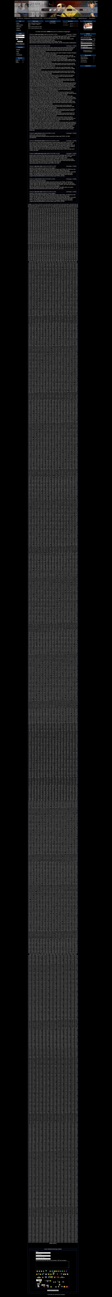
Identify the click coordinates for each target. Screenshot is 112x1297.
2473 (67, 374)
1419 (67, 293)
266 (65, 217)
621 (72, 238)
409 (40, 226)
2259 (38, 358)
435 (50, 227)
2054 (35, 343)
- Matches (18, 30)
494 (34, 231)
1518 (58, 301)
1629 (35, 310)
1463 (47, 297)
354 (65, 222)
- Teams (18, 28)
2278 (44, 360)
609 (45, 238)
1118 (32, 271)
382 (29, 225)
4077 (35, 498)
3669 (35, 467)
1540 (73, 302)
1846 (73, 326)
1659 (73, 311)
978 (34, 260)
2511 (29, 378)
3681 (70, 467)
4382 (32, 522)
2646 (76, 387)
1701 (47, 315)
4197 (38, 508)
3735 (29, 472)
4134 (53, 502)
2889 (41, 407)
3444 (73, 449)
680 (56, 242)
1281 (61, 282)
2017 (76, 339)
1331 (58, 286)
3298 (44, 438)
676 (47, 242)
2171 (29, 352)
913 (36, 256)
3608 (56, 462)
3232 (50, 433)
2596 (29, 384)
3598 (76, 460)
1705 (58, 315)
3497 (29, 454)
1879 (70, 328)
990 (61, 260)
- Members (18, 26)
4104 (64, 500)
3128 (44, 425)
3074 (35, 421)
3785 (76, 475)
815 (63, 250)
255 (40, 217)
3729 (61, 471)
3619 (38, 463)
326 (52, 221)
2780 (70, 398)
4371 (50, 521)
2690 (56, 391)
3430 (32, 449)
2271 (73, 358)
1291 (41, 284)
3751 (76, 472)
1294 (50, 284)
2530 (35, 379)
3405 (58, 446)
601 (77, 237)
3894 (47, 484)
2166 (64, 350)
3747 (64, 472)
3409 (70, 446)
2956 (38, 412)
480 (52, 230)
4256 (61, 511)
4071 (67, 497)
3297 (41, 438)
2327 (38, 364)
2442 (76, 371)
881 (63, 254)
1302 (73, 284)
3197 (47, 430)
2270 (70, 358)
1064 (73, 265)
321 (40, 221)
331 (63, 221)
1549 (50, 303)
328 (56, 221)
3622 (47, 463)
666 (75, 241)
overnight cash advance (55, 161)
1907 (53, 331)
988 (56, 260)
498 (43, 231)
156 (65, 210)
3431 (35, 449)
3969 (67, 489)
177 (63, 212)
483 (59, 230)
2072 (38, 344)
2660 (67, 388)
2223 (32, 356)
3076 (41, 421)
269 (72, 217)
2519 (53, 378)
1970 (38, 336)
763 (45, 247)
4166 (47, 505)
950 (70, 258)
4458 (56, 527)
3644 (61, 464)
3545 (70, 456)
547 (54, 234)
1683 (44, 314)
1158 (50, 273)
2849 (73, 403)
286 (61, 218)
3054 (76, 419)
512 (75, 231)
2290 (29, 361)
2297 (50, 361)
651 (40, 241)
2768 (35, 398)
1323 (35, 286)
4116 (50, 501)
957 (36, 259)
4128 (35, 502)
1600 (50, 307)
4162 (35, 505)
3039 (32, 419)
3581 (76, 459)
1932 (76, 332)
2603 (50, 384)
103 (44, 208)
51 (58, 205)
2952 (76, 411)
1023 (53, 263)
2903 (32, 408)
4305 (56, 515)
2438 (64, 371)
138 (75, 209)
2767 (32, 398)
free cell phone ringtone (64, 145)
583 (36, 237)
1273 (38, 282)
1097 (70, 268)
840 (70, 251)
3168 (61, 428)
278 (43, 218)
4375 (61, 521)
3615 (76, 462)
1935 (35, 333)
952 (75, 258)
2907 (44, 408)
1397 (53, 292)
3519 (44, 455)
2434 (53, 371)
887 (77, 254)
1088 (44, 268)
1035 (38, 264)
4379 (73, 521)
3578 (67, 459)
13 (46, 204)
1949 (76, 333)
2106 (38, 347)
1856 (53, 327)
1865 (29, 328)
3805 (35, 477)
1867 (35, 328)
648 (34, 241)
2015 (70, 339)
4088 (67, 498)
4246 (32, 511)
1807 (58, 323)
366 (43, 223)
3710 (56, 470)
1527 (35, 302)
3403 (53, 446)
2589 (58, 383)
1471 (70, 297)
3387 (56, 445)
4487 (41, 530)
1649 (44, 311)
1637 (58, 310)
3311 (32, 439)
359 (77, 222)
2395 (38, 369)
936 (38, 258)
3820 (29, 479)
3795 (56, 476)
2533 (44, 379)
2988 (32, 415)
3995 (44, 492)
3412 (29, 447)
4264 (35, 513)
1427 (41, 294)
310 (65, 220)
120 (34, 209)
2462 (35, 374)
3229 (41, 433)
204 (75, 213)
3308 (73, 438)
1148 (70, 272)
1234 (73, 278)
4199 (44, 508)
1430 (50, 294)
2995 (53, 415)
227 (77, 214)
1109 (56, 269)
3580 (73, 459)
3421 (56, 447)
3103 (70, 422)
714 (34, 244)
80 (55, 206)
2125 (44, 348)
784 (43, 248)
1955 (44, 335)
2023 (44, 340)
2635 (44, 387)
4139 (67, 502)
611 (50, 238)
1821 (50, 324)
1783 (38, 322)
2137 (29, 349)
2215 (58, 354)
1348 (58, 288)
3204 (67, 430)
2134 (70, 348)
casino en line (41, 147)
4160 (29, 505)
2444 (32, 373)
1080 (70, 267)
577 (72, 235)
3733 (73, 471)
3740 (44, 472)
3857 (38, 481)
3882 (61, 483)
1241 (44, 280)
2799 (76, 399)
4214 (38, 509)
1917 (32, 332)
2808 (53, 400)
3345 (32, 442)
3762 (58, 473)
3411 (76, 446)
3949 (58, 488)
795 (68, 248)
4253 (53, 511)
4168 (53, 505)
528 (61, 233)
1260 (50, 281)
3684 (29, 468)
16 (51, 204)
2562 (29, 382)
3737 (35, 472)
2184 (67, 352)
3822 (35, 479)
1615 (44, 309)
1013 (72, 261)
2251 (64, 357)
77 (50, 206)
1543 (32, 303)
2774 (53, 398)
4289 (58, 514)
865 (77, 252)
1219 (29, 278)
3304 (61, 438)
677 (50, 242)
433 (45, 227)
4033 (56, 494)
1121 (41, 271)
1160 (56, 273)
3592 (58, 460)
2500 (47, 377)
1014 (75, 261)
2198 (58, 353)
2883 (73, 405)
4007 (29, 493)
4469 (38, 528)
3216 (53, 432)
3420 (53, 447)
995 (72, 260)
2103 (29, 347)
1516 (53, 301)
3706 (44, 470)
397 (63, 225)
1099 (76, 268)
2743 (61, 395)
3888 (29, 484)
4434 (35, 526)
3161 (41, 428)
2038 (38, 341)
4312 (76, 515)
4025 (32, 494)
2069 (29, 344)
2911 (56, 408)
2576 (70, 382)
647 (31, 241)
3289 (67, 437)
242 (61, 216)
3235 (58, 433)
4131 (44, 502)
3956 (29, 489)
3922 (29, 487)
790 (56, 248)
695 (40, 243)
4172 (64, 505)
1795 (73, 322)
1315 (61, 285)
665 (72, 241)
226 (75, 214)
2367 (56, 366)
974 (75, 259)
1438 (73, 294)
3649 (76, 464)
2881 (67, 405)
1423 (29, 294)
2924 (44, 409)
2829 (64, 401)
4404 (47, 523)
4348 (32, 519)
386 (38, 225)
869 (36, 254)
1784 (41, 322)
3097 (53, 422)
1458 (32, 297)
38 (37, 205)
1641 (70, 310)
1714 (35, 316)
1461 (41, 297)
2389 (70, 367)
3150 (58, 426)
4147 (41, 504)
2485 (53, 375)
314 (75, 220)
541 (40, 234)
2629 (76, 386)
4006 (76, 492)
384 (34, 225)
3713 (64, 470)
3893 (44, 484)
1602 (56, 307)
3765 (67, 473)
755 (77, 246)
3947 (53, 488)
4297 (32, 515)
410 (43, 226)
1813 (76, 323)
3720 (35, 471)
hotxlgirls (69, 52)
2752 (38, 396)
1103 (38, 269)
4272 (58, 513)
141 (31, 210)
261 (54, 217)
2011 (58, 339)
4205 (61, 508)
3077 (44, 421)
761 (40, 247)
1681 (38, 314)
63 (77, 205)
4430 (73, 525)
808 (47, 250)
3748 (67, 472)
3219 (61, 432)
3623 (50, 463)
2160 (47, 350)
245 (68, 216)
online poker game (49, 149)
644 (75, 239)
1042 (58, 264)
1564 (44, 305)
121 (36, 209)
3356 (64, 442)
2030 (64, 340)
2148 (61, 349)
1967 (29, 336)
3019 (73, 416)
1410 (41, 293)
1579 (38, 306)
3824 (41, 479)
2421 (64, 370)
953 (77, 258)
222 (65, 214)
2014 (67, 339)
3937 (73, 487)
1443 (38, 295)
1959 (56, 335)
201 (68, 213)
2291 (32, 361)
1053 (41, 265)
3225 (29, 433)
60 (72, 205)
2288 (73, 360)
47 (51, 205)
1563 (41, 305)
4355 (53, 519)
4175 (73, 505)
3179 (44, 429)
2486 (56, 375)
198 (61, 213)
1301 (70, 284)
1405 (76, 292)
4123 (70, 501)
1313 (56, 285)
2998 (61, 415)
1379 (50, 290)
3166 (56, 428)
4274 (64, 513)
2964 (61, 412)
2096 (58, 345)
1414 (53, 293)
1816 (35, 324)
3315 (44, 439)
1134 (29, 272)
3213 (44, 432)
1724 (64, 316)
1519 (61, 301)
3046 (53, 419)
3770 (32, 475)
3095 (47, 422)
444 (70, 227)
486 (65, 230)
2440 (70, 371)
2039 (41, 341)
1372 (29, 290)
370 (52, 223)
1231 (64, 278)
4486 (38, 530)
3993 (38, 492)
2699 (32, 392)
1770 (50, 320)
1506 (73, 299)
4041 (29, 496)
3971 (73, 489)
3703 (35, 470)
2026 (53, 340)
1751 (44, 319)
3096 (50, 422)
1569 (58, 305)
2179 (53, 352)
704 (61, 243)
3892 (41, 484)
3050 (64, 419)
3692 (53, 468)
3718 (29, 471)
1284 (70, 282)
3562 (70, 458)
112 (65, 208)
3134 (61, 425)
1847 (76, 326)
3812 (56, 477)
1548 (47, 303)
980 (38, 260)
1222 (38, 278)
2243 (41, 357)
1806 (56, 323)
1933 (29, 333)
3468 (44, 451)
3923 (32, 487)
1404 (73, 292)
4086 (61, 498)
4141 (73, 502)
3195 (41, 430)
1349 (61, 288)
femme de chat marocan (56, 93)
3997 (50, 492)
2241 (35, 357)
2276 (38, 360)
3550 (35, 458)
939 (45, 258)
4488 (44, 530)
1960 (58, 335)
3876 (44, 483)
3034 (67, 417)
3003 (76, 415)
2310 (38, 362)
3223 (73, 432)
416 (56, 226)
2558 (67, 381)
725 (59, 244)
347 (50, 222)
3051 (67, 419)
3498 (32, 454)
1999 (73, 337)
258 (47, 217)
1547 (44, 303)
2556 (61, 381)
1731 (35, 318)
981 (40, 260)
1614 (41, 309)
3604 (44, 462)
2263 (50, 358)
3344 (29, 442)
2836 (35, 403)
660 (61, 241)
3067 (64, 420)
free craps (32, 36)
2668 (41, 390)
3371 (58, 443)
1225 (47, 278)
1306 (35, 285)
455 (45, 229)
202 (70, 213)
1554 (64, 303)
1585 (56, 306)
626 (34, 239)
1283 (67, 282)
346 (47, 222)
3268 (56, 436)
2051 (76, 341)
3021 (29, 417)
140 (29, 210)
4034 (58, 494)
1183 (73, 275)
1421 (73, 293)
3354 (58, 442)
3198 (50, 430)
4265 (38, 513)
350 (56, 222)
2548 (38, 381)
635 (54, 239)
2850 (76, 403)
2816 (76, 400)
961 (45, 259)
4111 (35, 501)
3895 (50, 484)
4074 (76, 497)
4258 (67, 511)
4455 (47, 527)
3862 (53, 481)
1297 (58, 284)
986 (52, 260)
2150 (67, 349)
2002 (32, 339)
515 (31, 233)
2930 (61, 409)
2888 (38, 407)
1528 (38, 302)
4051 (58, 496)
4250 (44, 511)
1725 (67, 316)
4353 (47, 519)
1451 (61, 295)
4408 (58, 523)
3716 (73, 470)
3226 (32, 433)
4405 (50, 523)
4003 (67, 492)
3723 (44, 471)
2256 (29, 358)
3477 (70, 451)
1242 (47, 280)
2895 (58, 407)
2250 (61, 357)
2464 (41, 374)
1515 (50, 301)
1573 (70, 305)
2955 (35, 412)
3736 (32, 472)
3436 (50, 449)
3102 (67, 422)
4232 (41, 510)
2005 (41, 339)
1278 (53, 282)
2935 (76, 409)
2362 (41, 366)
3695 (61, 468)
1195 (58, 276)
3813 (58, 477)
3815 (64, 477)
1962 (64, 335)
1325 (41, 286)
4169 (56, 505)
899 (54, 255)
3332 (44, 441)
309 (63, 220)
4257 (64, 511)
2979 (56, 413)
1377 (44, 290)
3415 (38, 447)
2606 (58, 384)
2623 (58, 386)
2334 (58, 364)
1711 (76, 315)
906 (70, 255)
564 (43, 235)
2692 (61, 391)
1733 (41, 318)
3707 (47, 470)
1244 (53, 280)
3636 (38, 464)
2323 (76, 362)
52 (59, 205)
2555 (58, 381)
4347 (29, 519)
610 (47, 238)
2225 (38, 356)
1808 (61, 323)
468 (75, 229)
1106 (47, 269)
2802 (35, 400)
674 (43, 242)
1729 (29, 318)
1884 (35, 330)
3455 (56, 450)
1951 (32, 335)
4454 (44, 527)
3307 (70, 438)
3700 (76, 468)
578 (75, 235)
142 (34, 210)
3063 (53, 420)
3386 (53, 445)
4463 (70, 527)
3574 (56, 459)
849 (40, 252)
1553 (61, 303)
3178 (41, 429)
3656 (47, 466)
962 (47, 259)
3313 (38, 439)
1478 (41, 298)
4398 (29, 523)
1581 (44, 306)
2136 (76, 348)
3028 (50, 417)
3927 (44, 487)
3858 (41, 481)
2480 (38, 375)
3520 (47, 455)
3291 (73, 437)
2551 (47, 381)
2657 (58, 388)
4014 (50, 493)
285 (59, 218)
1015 (29, 263)
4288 (56, 514)
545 (50, 234)
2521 (58, 378)
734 (29, 246)
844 (29, 252)
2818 (32, 401)
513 (77, 231)
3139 (76, 425)
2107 (41, 347)
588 (47, 237)
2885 (29, 407)
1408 (35, 293)
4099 (50, 500)
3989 (76, 490)
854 (52, 252)
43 (45, 205)
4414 (76, 523)
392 (52, 225)
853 (50, 252)
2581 (35, 383)
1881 (76, 328)
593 (59, 237)
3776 (50, 475)
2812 (64, 400)
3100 (61, 422)
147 (45, 210)
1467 (58, 297)
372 (56, 223)
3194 (38, 430)
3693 (56, 468)
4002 (64, 492)
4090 (73, 498)
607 (40, 238)
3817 (70, 477)
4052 (61, 496)
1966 (76, 335)
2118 (73, 347)
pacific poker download (35, 155)
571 (59, 235)
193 (50, 213)
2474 (70, 374)
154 (61, 210)
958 (38, 259)
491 (77, 230)
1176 (53, 275)
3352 (53, 442)
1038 (47, 264)
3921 (76, 485)
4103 (61, 500)
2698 (29, 392)
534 (75, 233)
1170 (35, 275)
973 (72, 259)
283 (54, 218)
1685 (50, 314)
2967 (70, 412)
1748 (35, 319)
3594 (64, 460)
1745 (76, 318)
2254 (73, 357)
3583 (32, 460)
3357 (67, 442)
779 (31, 248)
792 (61, 248)
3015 (61, 416)
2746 (70, 395)
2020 (35, 340)
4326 (67, 517)
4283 (41, 514)
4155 (64, 504)
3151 (61, 426)
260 (52, 217)
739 (40, 246)
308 (61, 220)
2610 (70, 384)
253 (36, 217)
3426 (70, 447)
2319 (64, 362)
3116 (58, 424)
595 (63, 237)
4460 (61, 527)
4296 (29, 515)
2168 (70, 350)
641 (68, 239)
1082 (76, 267)
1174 (47, 275)
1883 (32, 330)
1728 (76, 316)
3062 (50, 420)
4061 (38, 497)
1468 (61, 297)
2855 (41, 404)
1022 (50, 263)
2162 (53, 350)
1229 (58, 278)
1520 (64, 301)
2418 (56, 370)
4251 (47, 511)
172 (52, 212)
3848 (61, 480)
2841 (50, 403)
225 (72, 214)
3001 (70, 415)
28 (71, 204)
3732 (70, 471)
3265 (47, 436)
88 (68, 206)
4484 (32, 530)
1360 (44, 289)
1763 (29, 320)
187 (36, 213)
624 (29, 239)
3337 (58, 441)
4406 (53, 523)
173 (54, 212)
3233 (53, 433)
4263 (32, 513)
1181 (67, 275)
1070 (41, 267)
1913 (70, 331)
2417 (53, 370)
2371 (67, 366)
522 (47, 233)
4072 (70, 497)
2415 (47, 370)
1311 (50, 285)
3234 (56, 433)
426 (29, 227)
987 (54, 260)
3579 (70, 459)
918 (47, 256)
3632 (76, 463)
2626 (67, 386)
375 (63, 223)
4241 (67, 510)
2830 (67, 401)
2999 (64, 415)
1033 (32, 264)
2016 (73, 339)
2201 (67, 353)
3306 (67, 438)
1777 (70, 320)
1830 (76, 324)
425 (77, 226)
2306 (76, 361)
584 (38, 237)
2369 (61, 366)
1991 (50, 337)
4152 (56, 504)
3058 (38, 420)
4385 (41, 522)
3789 (38, 476)
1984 (29, 337)
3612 (67, 462)
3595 (67, 460)
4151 (53, 504)
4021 (70, 493)
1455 (73, 295)
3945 (47, 488)
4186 (56, 506)
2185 (70, 352)
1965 (73, 335)
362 (34, 223)
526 (56, 233)
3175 (32, 429)
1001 (37, 261)
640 (65, 239)
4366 (35, 521)
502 (52, 231)
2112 (56, 347)
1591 (73, 306)
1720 (53, 316)
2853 (35, 404)
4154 (61, 504)
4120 (61, 501)
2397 (44, 369)
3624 (53, 463)
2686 (44, 391)
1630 (38, 310)
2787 (41, 399)
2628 (73, 386)
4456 (50, 527)
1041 (56, 264)
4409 (61, 523)
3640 (50, 464)
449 (31, 229)
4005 (73, 492)
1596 (38, 307)
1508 (29, 301)
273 (31, 218)
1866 (32, 328)
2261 (44, 358)
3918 (67, 485)
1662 (32, 312)
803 (36, 250)
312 (70, 220)
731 (72, 244)
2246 (50, 357)
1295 (53, 284)
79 (53, 206)
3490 (58, 453)
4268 (47, 513)
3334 (50, 441)
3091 (35, 422)
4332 (35, 518)
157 (68, 210)
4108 (76, 500)
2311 (41, 362)
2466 (47, 374)
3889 (32, 484)
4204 (58, 508)
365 (40, 223)
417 (59, 226)
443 (68, 227)
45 (48, 205)
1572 (67, 305)
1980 (67, 336)
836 (61, 251)
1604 (61, 307)
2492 (73, 375)
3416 (41, 447)
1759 (67, 319)
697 (45, 243)
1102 (35, 269)
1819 (44, 324)
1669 (53, 312)
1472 (73, 297)
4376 (64, 521)
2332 (53, 364)
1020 (44, 263)
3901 (67, 484)
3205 (70, 430)
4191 (70, 506)
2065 (67, 343)
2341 (29, 365)
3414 (35, 447)
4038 (70, 494)
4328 (73, 517)
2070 (32, 344)
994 (70, 260)
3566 (32, 459)
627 (36, 239)
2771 (44, 398)
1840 (56, 326)
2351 (58, 365)
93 (76, 206)
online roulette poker (38, 40)
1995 (61, 337)
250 (29, 217)
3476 (67, 451)
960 (43, 259)
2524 (67, 378)
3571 (47, 459)
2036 (32, 341)
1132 (73, 271)
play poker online (42, 171)
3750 (73, 472)
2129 (56, 348)
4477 (61, 528)
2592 (67, 383)
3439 (58, 449)
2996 (56, 415)
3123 (29, 425)
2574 (64, 382)
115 (72, 208)
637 (59, 239)
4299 (38, 515)
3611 (64, 462)
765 (50, 247)
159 (72, 210)
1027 (64, 263)
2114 (61, 347)
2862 (61, 404)
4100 (53, 500)
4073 (73, 497)
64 (29, 206)
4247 (35, 511)
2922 (38, 409)
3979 (47, 490)
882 (65, 254)
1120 (38, 271)
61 (74, 205)
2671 (50, 390)
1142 (53, 272)
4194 (29, 508)
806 (43, 250)
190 (43, 213)
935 (36, 258)
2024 (47, 340)
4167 (50, 505)
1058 (56, 265)
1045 (67, 264)
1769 (47, 320)
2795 (64, 399)
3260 (32, 436)
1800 (38, 323)
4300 (41, 515)
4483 (29, 530)
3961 (44, 489)
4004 (70, 492)
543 (45, 234)
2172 (32, 352)
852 (47, 252)
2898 (67, 407)
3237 (64, 433)
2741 (56, 395)
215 (50, 214)
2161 (50, 350)
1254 (32, 281)
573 (63, 235)
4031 (50, 494)
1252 (76, 280)
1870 (44, 328)
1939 (47, 333)
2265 (56, 358)
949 (68, 258)
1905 (47, 331)
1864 (76, 327)
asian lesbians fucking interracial (55, 80)
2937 (32, 411)
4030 (47, 494)
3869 (73, 481)
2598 (35, 384)
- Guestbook (19, 55)
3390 (64, 445)
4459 (58, 527)
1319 (73, 285)
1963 (67, 335)
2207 (35, 354)
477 (45, 230)
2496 (35, 377)
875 (50, 254)
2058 (47, 343)
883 (68, 254)
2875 (50, 405)
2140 (38, 349)
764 (47, 247)
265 (63, 217)
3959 (38, 489)
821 (77, 250)
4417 (35, 525)
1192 (50, 276)
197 (59, 213)
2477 (29, 375)
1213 (61, 277)
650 (38, 241)
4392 (61, 522)
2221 (76, 354)
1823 (56, 324)
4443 (61, 526)
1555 (67, 303)
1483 (56, 298)
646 (29, 241)
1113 (67, 269)
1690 (64, 314)
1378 (47, 290)
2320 (67, 362)
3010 (47, 416)
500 (47, 231)
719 (45, 244)
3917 (64, 485)
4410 (64, 523)
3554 (47, 458)
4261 (76, 511)
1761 (73, 319)
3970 (70, 489)
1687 (56, 314)
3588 (47, 460)
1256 (38, 281)
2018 (29, 340)
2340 (76, 364)
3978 (44, 490)
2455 (64, 373)
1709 (70, 315)
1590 (70, 306)
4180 (38, 506)
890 (34, 255)
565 (45, 235)
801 (31, 250)
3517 (38, 455)
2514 (38, 378)
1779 (76, 320)
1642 (73, 310)
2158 (41, 350)
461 (59, 229)
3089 (29, 422)
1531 (47, 302)
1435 (64, 294)
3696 (64, 468)
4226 (73, 509)
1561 (35, 305)
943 (54, 258)
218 (56, 214)
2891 (47, 407)
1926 (58, 332)
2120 (29, 348)
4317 (41, 517)
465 (68, 229)
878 (56, 254)
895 (45, 255)
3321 (61, 439)
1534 (56, 302)
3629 (67, 463)
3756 (41, 473)
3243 (32, 434)
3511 (70, 454)
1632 (44, 310)
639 (63, 239)
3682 (73, 467)
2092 (47, 345)
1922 (47, 332)
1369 (70, 289)
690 (29, 243)
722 (52, 244)
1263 (58, 281)
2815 (73, 400)
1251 (73, 280)
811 (54, 250)
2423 (70, 370)
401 (72, 225)
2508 (70, 377)
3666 (76, 466)
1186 (32, 276)
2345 (41, 365)
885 (72, 254)
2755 (47, 396)
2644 (70, 387)
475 (40, 230)
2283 (58, 360)
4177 (29, 506)
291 (72, 218)
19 (56, 204)
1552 (58, 303)
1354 (76, 288)
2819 (35, 401)
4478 (64, 528)
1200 (73, 276)
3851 (70, 480)
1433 (58, 294)
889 (31, 255)
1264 (61, 281)
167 (40, 212)
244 (65, 216)
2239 (29, 357)
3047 (56, 419)
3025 (41, 417)
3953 (70, 488)
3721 (38, 471)
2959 (47, 412)
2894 (56, 407)
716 (38, 244)
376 (65, 223)
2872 (41, 405)
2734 (35, 395)
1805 (53, 323)
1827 (67, 324)
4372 (53, 521)
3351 (50, 442)
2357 (76, 365)
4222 (61, 509)
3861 (50, 481)
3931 (56, 487)
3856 (35, 481)
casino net (67, 187)
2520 (56, 378)
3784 (73, 475)
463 (63, 229)
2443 (29, 373)
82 (58, 206)
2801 (32, 400)
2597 (32, 384)
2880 (64, 405)
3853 (76, 480)
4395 (70, 522)
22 (61, 204)
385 (36, 225)
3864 (58, 481)
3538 (50, 456)
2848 (70, 403)
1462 (44, 297)
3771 (35, 475)
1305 (32, 285)
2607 (61, 384)
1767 (41, 320)
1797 (29, 323)
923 (59, 256)
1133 (76, 271)
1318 (70, 285)
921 (54, 256)
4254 (56, 511)
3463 (29, 451)
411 (45, 226)
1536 (61, 302)
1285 (73, 282)
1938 (44, 333)
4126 (29, 502)
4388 (50, 522)
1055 (47, 265)
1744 (73, 318)
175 (59, 212)
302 (47, 220)
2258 (35, 358)
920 (52, 256)
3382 (41, 445)
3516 (35, 455)
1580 (41, 306)
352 (61, 222)
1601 (53, 307)
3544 (67, 456)
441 (63, 227)
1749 (38, 319)
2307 (29, 362)
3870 (76, 481)
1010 (64, 261)
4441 (56, 526)
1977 (58, 336)
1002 (40, 261)
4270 (53, 513)
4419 (41, 525)
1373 (32, 290)
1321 (29, 286)
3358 (70, 442)
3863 (56, 481)
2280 (50, 360)
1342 (41, 288)
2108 (44, 347)
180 (70, 212)
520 (43, 233)
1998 (70, 337)
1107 (50, 269)
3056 (32, 420)
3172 (73, 428)
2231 (56, 356)
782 (38, 248)
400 (70, 225)
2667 (38, 390)
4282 (38, 514)
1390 (32, 292)
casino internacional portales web (63, 143)
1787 (50, 322)
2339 (73, 364)
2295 (44, 361)
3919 (70, 485)
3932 (58, 487)
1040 (53, 264)
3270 (61, 436)
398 (65, 225)
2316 (56, 362)
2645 (73, 387)
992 (65, 260)
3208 (29, 432)
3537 (47, 456)
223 (68, 214)
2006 (44, 339)
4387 (47, 522)
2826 (56, 401)
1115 (73, 269)
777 (77, 247)
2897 (64, 407)
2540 (64, 379)
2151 (70, 349)
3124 (32, 425)
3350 (47, 442)
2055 (38, 343)
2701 (38, 392)
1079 (67, 267)
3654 (41, 466)
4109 (29, 501)
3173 (76, 428)
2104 (32, 347)
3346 (35, 442)
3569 (41, 459)
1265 (64, 281)
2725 (58, 394)
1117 (29, 271)
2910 (53, 408)
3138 (73, 425)
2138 (32, 349)
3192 (32, 430)
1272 (35, 282)
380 (75, 223)
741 (45, 246)
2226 (41, 356)
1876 (61, 328)
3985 (64, 490)
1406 (29, 293)
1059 (58, 265)
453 (40, 229)
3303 (58, 438)
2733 (32, 395)
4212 (32, 509)
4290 (61, 514)
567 (50, 235)
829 (45, 251)
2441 (73, 371)
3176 (35, 429)
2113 (58, 347)
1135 (32, 272)
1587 (61, 306)
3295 (35, 438)
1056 (50, 265)
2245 (47, 357)
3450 (41, 450)
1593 (29, 307)
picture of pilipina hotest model (63, 127)
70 (38, 206)
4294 (73, 514)
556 (75, 234)
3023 (35, 417)
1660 (76, 311)
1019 (41, 263)
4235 (50, 510)
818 (70, 250)
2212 (50, 354)
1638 (61, 310)
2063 (61, 343)
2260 (41, 358)
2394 (35, 369)
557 (77, 234)
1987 (38, 337)
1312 (53, 285)
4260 (73, 511)
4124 (73, 501)
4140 (70, 502)
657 (54, 241)
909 (77, 255)
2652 (44, 388)
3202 (61, 430)
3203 (64, 430)
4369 (44, 521)
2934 (73, 409)
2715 (29, 394)
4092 (29, 500)
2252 (67, 357)
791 (59, 248)
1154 (38, 273)
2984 (70, 413)
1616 (47, 309)
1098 (73, 268)
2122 (35, 348)
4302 (47, 515)
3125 (35, 425)
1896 (70, 330)
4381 (29, 522)
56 (66, 205)
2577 (73, 382)
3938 (76, 487)
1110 (58, 269)
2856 (44, 404)
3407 (64, 446)
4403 (44, 523)
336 (75, 221)
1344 (47, 288)
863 (72, 252)
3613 (70, 462)
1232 (67, 278)
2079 (58, 344)
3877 (47, 483)
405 (31, 226)
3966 (58, 489)
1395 (47, 292)
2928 (56, 409)
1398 (56, 292)
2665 (32, 390)
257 (45, 217)
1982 (73, 336)
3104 (73, 422)
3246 (41, 434)
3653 (38, 466)
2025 (50, 340)
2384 (56, 367)
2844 (58, 403)
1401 (64, 292)
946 (61, 258)
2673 (56, 390)
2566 (41, 382)
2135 (73, 348)
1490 (76, 298)
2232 (58, 356)
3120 (70, 424)
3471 (53, 451)
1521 (67, 301)
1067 (32, 267)
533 (72, 233)
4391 (58, 522)
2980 (58, 413)
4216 (44, 509)
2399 (50, 369)
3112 (47, 424)
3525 (61, 455)
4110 (32, 501)
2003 (35, 339)
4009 (35, 493)
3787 (32, 476)
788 (52, 248)
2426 (29, 371)
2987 (29, 415)
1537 (64, 302)
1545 (38, 303)
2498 (41, 377)
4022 (73, 493)
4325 (64, 517)
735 (31, 246)
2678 (70, 390)
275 (36, 218)
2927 (53, 409)
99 (36, 208)
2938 (35, 411)
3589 (50, 460)
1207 (44, 277)
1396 (50, 292)
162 (29, 212)
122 (38, 209)
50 (56, 205)
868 (34, 254)
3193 (35, 430)
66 (32, 206)
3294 (32, 438)
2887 (35, 407)
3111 (44, 424)
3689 (44, 468)
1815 (32, 324)
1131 (70, 271)
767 (54, 247)
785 (45, 248)
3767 (73, 473)
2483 (47, 375)
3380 (35, 445)
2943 (50, 411)
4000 (58, 492)
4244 (76, 510)
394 (56, 225)
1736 (50, 318)
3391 (67, 445)
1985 (32, 337)
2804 (41, 400)
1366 (61, 289)
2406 (70, 369)
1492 (32, 299)
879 (59, 254)
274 (34, 218)
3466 (38, 451)
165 (36, 212)
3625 (56, 463)
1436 (67, 294)
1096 (67, 268)
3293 (29, 438)
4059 (32, 497)
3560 (64, 458)
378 (70, 223)
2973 (38, 413)
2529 (32, 379)
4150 (50, 504)
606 (38, 238)
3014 (58, 416)
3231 (47, 433)
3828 (53, 479)
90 (71, 206)
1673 (64, 312)
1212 (58, 277)
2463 (38, 374)
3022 (32, 417)
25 (66, 204)
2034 (76, 340)
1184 (76, 275)
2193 (44, 353)
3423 (61, 447)
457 (50, 229)
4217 (47, 509)
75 (46, 206)
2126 (47, 348)
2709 (61, 392)
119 (31, 209)
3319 (56, 439)
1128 (61, 271)
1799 (35, 323)
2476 (76, 374)
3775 (47, 475)
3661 (61, 466)
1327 (47, 286)
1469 (64, 297)
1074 (53, 267)
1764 (32, 320)
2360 (35, 366)
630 (43, 239)
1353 (73, 288)
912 (34, 256)
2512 (32, 378)
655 (50, 241)
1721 (56, 316)
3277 (32, 437)
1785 (44, 322)
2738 (47, 395)
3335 (53, 441)
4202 (53, 508)
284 (56, 218)
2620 (50, 386)
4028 (41, 494)
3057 (35, 420)
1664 (38, 312)
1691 (67, 314)
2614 (32, 386)
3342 (73, 441)
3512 (73, 454)
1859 (61, 327)
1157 (47, 273)
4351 (41, 519)
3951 (64, 488)
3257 (73, 434)
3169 (64, 428)
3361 (29, 443)
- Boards (18, 49)
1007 (55, 261)
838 (65, 251)
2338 (70, 364)
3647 (70, 464)
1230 (61, 278)
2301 (61, 361)
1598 (44, 307)
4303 (50, 515)
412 (47, 226)
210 (38, 214)
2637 (50, 387)
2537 (56, 379)
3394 (76, 445)
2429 (38, 371)
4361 (70, 519)
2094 (53, 345)
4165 (44, 505)
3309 (76, 438)
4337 (50, 518)
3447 (32, 450)
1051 (35, 265)
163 (31, 212)
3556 (53, 458)
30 (74, 204)
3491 (61, 453)
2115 (64, 347)
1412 (47, 293)
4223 (64, 509)
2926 (50, 409)
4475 (56, 528)
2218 (67, 354)
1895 (67, 330)
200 (65, 213)
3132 (56, 425)
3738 (38, 472)
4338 (53, 518)
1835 (41, 326)
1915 (76, 331)
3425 (67, 447)
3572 (50, 459)
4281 (35, 514)
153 (59, 210)
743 (50, 246)
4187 (58, 506)
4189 (64, 506)
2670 (47, 390)
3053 (73, 419)
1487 (67, 298)
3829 (56, 479)
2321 (70, 362)
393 (54, 225)
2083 (70, 344)
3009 (44, 416)
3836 (76, 479)
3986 (67, 490)
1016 (32, 263)
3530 (76, 455)
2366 (53, 366)
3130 (50, 425)
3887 (76, 483)
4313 (29, 517)
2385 (58, 367)
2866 (73, 404)
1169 (32, 275)
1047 (73, 264)
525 (54, 233)
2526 (73, 378)
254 (38, 217)
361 (31, 223)
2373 (73, 366)
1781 (32, 322)
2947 (61, 411)
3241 (76, 433)
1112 (64, 269)
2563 (32, 382)
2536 (53, 379)
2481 (41, 375)
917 (45, 256)
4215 (41, 509)
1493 (35, 299)
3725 (50, 471)
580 (29, 237)
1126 (56, 271)
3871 (29, 483)
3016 (64, 416)
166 (38, 212)
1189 (41, 276)
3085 (67, 421)
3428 (76, 447)
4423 (53, 525)
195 (54, 213)
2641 (61, 387)
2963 (58, 412)
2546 (32, 381)
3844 (50, 480)
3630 (70, 463)
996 (75, 260)
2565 (38, 382)
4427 (64, 525)
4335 (44, 518)
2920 (32, 409)
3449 (38, 450)
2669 (44, 390)
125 (45, 209)
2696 (73, 391)
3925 (38, 487)
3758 (47, 473)
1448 (53, 295)
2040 (44, 341)
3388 (58, 445)
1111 (61, 269)
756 (29, 247)
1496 (44, 299)
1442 (35, 295)
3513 (76, 454)
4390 (56, 522)
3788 (35, 476)
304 (52, 220)
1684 (47, 314)
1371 (76, 289)
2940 (41, 411)
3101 (64, 422)
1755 (56, 319)
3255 (67, 434)
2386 (61, 367)
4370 (47, 521)
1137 (38, 272)
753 (72, 246)
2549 (41, 381)
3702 (32, 470)
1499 (53, 299)
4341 (61, 518)
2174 (38, 352)
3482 (35, 453)
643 (72, 239)
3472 (56, 451)
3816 (67, 477)
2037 (35, 341)
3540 (56, 456)
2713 (73, 392)
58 (69, 205)
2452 (56, 373)
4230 (35, 510)
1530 (44, 302)
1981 (70, 336)
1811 (70, 323)
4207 (67, 508)
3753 (32, 473)
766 (52, 247)
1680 (35, 314)
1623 (67, 309)
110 (60, 208)
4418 (38, 525)
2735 (38, 395)
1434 (61, 294)
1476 (35, 298)
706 (65, 243)
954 (29, 259)
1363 (53, 289)
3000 (67, 415)
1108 (53, 269)
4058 (29, 497)
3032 (61, 417)
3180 (47, 429)
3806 (38, 477)
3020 (76, 416)
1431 (53, 294)
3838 (32, 480)
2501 (50, 377)
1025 (58, 263)
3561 (67, 458)
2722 (50, 394)
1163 (64, 273)
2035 (29, 341)
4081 (47, 498)
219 (59, 214)
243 (63, 216)
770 (61, 247)
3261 (35, 436)
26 (67, 204)
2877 (56, 405)
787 (50, 248)
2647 (29, 388)
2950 (70, 411)
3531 (29, 456)
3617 (32, 463)
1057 (53, 265)
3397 (35, 446)
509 (68, 231)
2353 (64, 365)
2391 (76, 367)
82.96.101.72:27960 (38, 18)
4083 (53, 498)
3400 (44, 446)
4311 (73, 515)
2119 (76, 347)
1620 (58, 309)
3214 (47, 432)
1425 (35, 294)
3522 (53, 455)
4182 (44, 506)
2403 (61, 369)
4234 (47, 510)
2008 (50, 339)
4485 (35, 530)
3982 (56, 490)
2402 (58, 369)
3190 (76, 429)
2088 (35, 345)
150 (52, 210)
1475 (32, 298)
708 (70, 243)
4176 (76, 505)
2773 (50, 398)
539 (36, 234)
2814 (70, 400)
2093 (50, 345)
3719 (32, 471)
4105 (67, 500)
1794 (70, 322)
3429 (29, 449)
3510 (67, 454)
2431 (44, 371)
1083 (29, 268)
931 (77, 256)
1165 (70, 273)
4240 (64, 510)
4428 (67, 525)
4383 (35, 522)
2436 (58, 371)
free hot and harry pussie (49, 64)
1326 (44, 286)
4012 (44, 493)
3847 (58, 480)
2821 (41, 401)
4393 (64, 522)
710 (75, 243)
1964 (70, 335)
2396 (41, 369)
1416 (58, 293)
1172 (41, 275)
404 (29, 226)
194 (52, 213)
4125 (76, 501)
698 (47, 243)
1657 (67, 311)
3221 (67, 432)
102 (42, 208)
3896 (53, 484)
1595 (35, 307)
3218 (58, 432)
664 (70, 241)
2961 (53, 412)
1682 (41, 314)
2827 (58, 401)
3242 (29, 434)
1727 (73, 316)
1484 (58, 298)
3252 (58, 434)
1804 (50, 323)
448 (29, 229)
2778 (64, 398)
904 (65, 255)
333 (68, 221)
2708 (58, 392)
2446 (38, 373)
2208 (38, 354)
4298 (35, 515)
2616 (38, 386)
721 (50, 244)
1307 (38, 285)
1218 (76, 277)
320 (38, 221)
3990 (29, 492)
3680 (67, 467)
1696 (32, 315)
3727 (56, 471)
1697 (35, 315)
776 (75, 247)
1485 (61, 298)
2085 (76, 344)
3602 (38, 462)
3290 (70, 437)
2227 (44, 356)
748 (61, 246)
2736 (41, 395)
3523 (56, 455)
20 (58, 204)
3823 (38, 479)
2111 (53, 347)
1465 (53, 297)
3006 (35, 416)
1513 (44, 301)
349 (54, 222)
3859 (44, 481)
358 (75, 222)
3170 (67, 428)
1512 (41, 301)
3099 (58, 422)
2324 (29, 364)
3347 (38, 442)
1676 (73, 312)
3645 (64, 464)
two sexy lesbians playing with (57, 56)
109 (58, 208)
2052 (29, 343)
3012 (53, 416)
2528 (29, 379)
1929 (67, 332)
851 (45, 252)
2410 (32, 370)
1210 (53, 277)
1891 (56, 330)
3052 (70, 419)
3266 (50, 436)
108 (56, 208)
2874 (47, 405)
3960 (41, 489)
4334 (41, 518)
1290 (38, 284)
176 (61, 212)
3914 (56, 485)
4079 (41, 498)
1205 (38, 277)
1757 (61, 319)
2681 (29, 391)
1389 (29, 292)
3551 (38, 458)
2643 (67, 387)
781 (36, 248)
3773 (41, 475)
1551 (56, 303)
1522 (70, 301)
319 (36, 221)
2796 (67, 399)
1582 (47, 306)
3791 (44, 476)
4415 (29, 525)
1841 (58, 326)
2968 (73, 412)
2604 (53, 384)
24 (64, 204)
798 (75, 248)
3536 (44, 456)
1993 (56, 337)
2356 (73, 365)
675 (45, 242)
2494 (29, 377)
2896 (61, 407)
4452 (38, 527)
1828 (70, 324)
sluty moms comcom (48, 114)
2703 (44, 392)
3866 (64, 481)
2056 (41, 343)
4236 (53, 510)
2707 (56, 392)
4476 (58, 528)
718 (43, 244)
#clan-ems (21, 18)
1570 (61, 305)
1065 (76, 265)
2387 (64, 367)
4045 (41, 496)
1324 (38, 286)
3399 (41, 446)
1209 (50, 277)
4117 (53, 501)
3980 (50, 490)
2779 (67, 398)
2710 (64, 392)
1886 (41, 330)
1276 (47, 282)
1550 (53, 303)
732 (75, 244)
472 (34, 230)
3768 (76, 473)
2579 (29, 383)
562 (38, 235)
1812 (73, 323)
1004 (46, 261)
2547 (35, 381)
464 (65, 229)
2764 (73, 396)
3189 (73, 429)
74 (45, 206)
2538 (58, 379)
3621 (44, 463)
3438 (56, 449)
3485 (44, 453)
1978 (61, 336)
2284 (61, 360)
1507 (76, 299)
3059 (41, 420)
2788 (44, 399)
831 (50, 251)
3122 (76, 424)
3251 (56, 434)
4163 (38, 505)
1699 (41, 315)
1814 (29, 324)
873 (45, 254)
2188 (29, 353)
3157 (29, 428)
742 (47, 246)
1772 (56, 320)
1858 (58, 327)
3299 (47, 438)
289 (68, 218)
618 (65, 238)
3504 (50, 454)
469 (77, 229)
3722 (41, 471)
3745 (58, 472)
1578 (35, 306)
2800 (29, 400)
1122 (44, 271)
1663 (35, 312)
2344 (38, 365)
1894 (64, 330)
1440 (29, 295)
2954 (32, 412)
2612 (76, 384)
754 (75, 246)
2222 (29, 356)
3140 (29, 426)
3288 (64, 437)
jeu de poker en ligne (35, 142)
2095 (56, 345)
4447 (73, 526)
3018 (70, 416)
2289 (76, 360)
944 (56, 258)
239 (54, 216)
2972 (35, 413)
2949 (67, 411)
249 (77, 216)
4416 (32, 525)
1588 (64, 306)
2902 (29, 408)
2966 (67, 412)
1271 (32, 282)
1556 (70, 303)
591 (54, 237)
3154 (70, 426)
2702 (41, 392)
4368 (41, 521)
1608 (73, 307)
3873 (35, 483)
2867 (76, 404)
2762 (67, 396)
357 (72, 222)
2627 (70, 386)
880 (61, 254)
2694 (67, 391)
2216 (61, 354)
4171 (61, 505)
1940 (50, 333)
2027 (56, 340)
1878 (67, 328)
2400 (53, 369)
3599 (29, 462)
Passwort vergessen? (20, 44)
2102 (76, 345)
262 (56, 217)
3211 (38, 432)
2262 (47, 358)
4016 (56, 493)
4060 (35, 497)
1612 (35, 309)
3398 (38, 446)
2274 (32, 360)
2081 (64, 344)
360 (29, 223)
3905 (29, 485)
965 (54, 259)
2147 (58, 349)
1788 (53, 322)
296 (34, 220)
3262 (38, 436)
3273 (70, 436)
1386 (70, 290)
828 (43, 251)
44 (46, 205)
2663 (76, 388)
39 (38, 205)
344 (43, 222)
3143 (38, 426)
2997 (58, 415)
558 (29, 235)
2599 (38, 384)
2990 (38, 415)
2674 (58, 390)
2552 (50, 381)
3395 (29, 446)
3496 (76, 453)
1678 (29, 314)
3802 (76, 476)
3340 (67, 441)
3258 (76, 434)
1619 (56, 309)
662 (65, 241)
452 (38, 229)
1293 (47, 284)
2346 (44, 365)
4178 (32, 506)
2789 (47, 399)
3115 (56, 424)
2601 (44, 384)
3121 (73, 424)
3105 (76, 422)
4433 (32, 526)
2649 (35, 388)
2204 (76, 353)
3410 (73, 446)
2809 (56, 400)
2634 (41, 387)
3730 (64, 471)
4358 (61, 519)
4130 (41, 502)
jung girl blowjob (48, 106)
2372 (70, 366)
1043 (61, 264)
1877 (64, 328)
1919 (38, 332)
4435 (38, 526)
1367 (64, 289)
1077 (61, 267)
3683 (76, 467)
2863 (64, 404)
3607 (53, 462)
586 (43, 237)
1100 (29, 269)
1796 (76, 322)
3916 (61, 485)
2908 (47, 408)
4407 (56, 523)
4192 (73, 506)
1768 (44, 320)
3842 (44, 480)
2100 (70, 345)
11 (43, 204)
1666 (44, 312)
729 (68, 244)
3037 (76, 417)
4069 (61, 497)
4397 (76, 522)
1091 (53, 268)
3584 (35, 460)
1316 (64, 285)
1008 (58, 261)
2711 (67, 392)
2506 (64, 377)
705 (63, 243)
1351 (67, 288)
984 (47, 260)
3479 (76, 451)
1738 (56, 318)
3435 (47, 449)
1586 (58, 306)
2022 (41, 340)
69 (37, 206)
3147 (50, 426)
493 (31, 231)
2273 (29, 360)
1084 (32, 268)
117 (76, 208)
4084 (56, 498)
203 (72, 213)
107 (54, 208)
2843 (56, 403)
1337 (76, 286)
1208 (47, 277)
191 (45, 213)
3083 (61, 421)
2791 (53, 399)
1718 (47, 316)
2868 (29, 405)
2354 (67, 365)
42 (43, 205)
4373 (56, 521)
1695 (29, 315)
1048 (76, 264)
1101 (32, 269)
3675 (53, 467)
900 (56, 255)
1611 (32, 309)
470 (29, 230)
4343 (67, 518)
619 (68, 238)
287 (63, 218)
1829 (73, 324)
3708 (50, 470)
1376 (41, 290)
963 (50, 259)
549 (59, 234)
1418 (64, 293)
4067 (56, 497)
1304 (29, 285)
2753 (41, 396)
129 (54, 209)
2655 (53, 388)
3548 (29, 458)
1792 (64, 322)
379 (72, 223)
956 (34, 259)
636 (56, 239)
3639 (47, 464)
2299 (56, 361)
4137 (61, 502)
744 (52, 246)
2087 (32, 345)
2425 (76, 370)
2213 (53, 354)
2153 (76, 349)
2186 (73, 352)
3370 (56, 443)
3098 (56, 422)
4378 (70, 521)
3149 (56, 426)
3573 (53, 459)
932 (29, 258)
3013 (56, 416)
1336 (73, 286)
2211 (47, 354)
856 (56, 252)
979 (36, 260)
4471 (44, 528)
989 (59, 260)
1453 (67, 295)
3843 (47, 480)
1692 (70, 314)
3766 (70, 473)
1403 (70, 292)
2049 (70, 341)
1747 (32, 319)
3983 (58, 490)
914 (38, 256)
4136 (58, 502)
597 (68, 237)
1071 (44, 267)
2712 (70, 392)
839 (68, 251)
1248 (64, 280)
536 (29, 234)
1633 (47, 310)
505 (59, 231)
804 (38, 250)
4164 (41, 505)
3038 (29, 419)
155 (63, 210)
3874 (38, 483)
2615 (35, 386)
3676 (56, 467)
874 (47, 254)
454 (43, 229)
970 (65, 259)
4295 (76, 514)
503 (54, 231)
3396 (32, 446)
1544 (35, 303)
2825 (53, 401)
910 (29, 256)
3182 (53, 429)
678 (52, 242)
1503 (64, 299)
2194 (47, 353)
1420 (70, 293)
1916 (29, 332)
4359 (64, 519)
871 (40, 254)
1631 (41, 310)
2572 (58, 382)
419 (63, 226)
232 (38, 216)
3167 (58, 428)
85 (63, 206)
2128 (53, 348)
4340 (58, 518)
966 (56, 259)
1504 (67, 299)
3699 (73, 468)
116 (74, 208)
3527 (67, 455)
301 (45, 220)
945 (59, 258)
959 (40, 259)
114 (70, 208)
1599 (47, 307)
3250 (53, 434)
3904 (76, 484)
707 (68, 243)
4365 (32, 521)
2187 (76, 352)
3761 (56, 473)
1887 (44, 330)
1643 (76, 310)
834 (56, 251)
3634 (32, 464)
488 (70, 230)
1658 (70, 311)
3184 (58, 429)
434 (47, 227)
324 (47, 221)
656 (52, 241)
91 (72, 206)
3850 (67, 480)
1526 (32, 302)
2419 (58, 370)
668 (29, 242)
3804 (32, 477)
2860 (56, 404)
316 (29, 221)
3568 (38, 459)
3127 (41, 425)
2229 (50, 356)
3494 (70, 453)
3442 (67, 449)
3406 (61, 446)
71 (40, 206)
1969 (35, 336)
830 (47, 251)
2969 (76, 412)
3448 (35, 450)
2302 (64, 361)
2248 (56, 357)
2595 (76, 383)
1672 (61, 312)
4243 (73, 510)
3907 (35, 485)
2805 (44, 400)
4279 (29, 514)
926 (65, 256)
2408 (76, 369)
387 (40, 225)
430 (38, 227)
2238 (76, 356)
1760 (70, 319)
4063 (44, 497)
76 (48, 206)
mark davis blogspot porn (51, 110)
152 (56, 210)
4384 (38, 522)
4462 (67, 527)
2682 (32, 391)
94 (77, 206)
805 (40, 250)
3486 (47, 453)
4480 (70, 528)
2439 (67, 371)
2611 (73, 384)
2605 (56, 384)
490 (75, 230)
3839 (35, 480)
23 (63, 204)
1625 (73, 309)
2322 (73, 362)
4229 (32, 510)
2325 (32, 364)
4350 (38, 519)
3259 (29, 436)
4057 (76, 496)
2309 (35, 362)
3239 (70, 433)
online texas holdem (65, 38)
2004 (38, 339)
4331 (32, 518)
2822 (44, 401)
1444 (41, 295)
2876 (53, 405)
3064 (56, 420)
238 (52, 216)
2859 (53, 404)
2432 (47, 371)
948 (65, 258)
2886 (32, 407)
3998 (53, 492)
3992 (35, 492)
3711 (58, 470)
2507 (67, 377)
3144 (41, 426)
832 (52, 251)
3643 (58, 464)
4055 (70, 496)
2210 (44, 354)
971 (68, 259)
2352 (61, 365)
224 (70, 214)
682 (61, 242)
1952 (35, 335)
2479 (35, 375)
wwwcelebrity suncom (46, 72)
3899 (61, 484)
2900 (73, 407)
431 (40, 227)
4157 (70, 504)
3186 (64, 429)
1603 (58, 307)
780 (34, 248)
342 (38, 222)
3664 (70, 466)
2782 (76, 398)
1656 (64, 311)
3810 (50, 477)
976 (29, 260)
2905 (38, 408)
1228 (56, 278)
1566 (50, 305)
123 (40, 209)
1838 (50, 326)
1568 (56, 305)
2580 (32, 383)
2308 (32, 362)
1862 (70, 327)
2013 (64, 339)
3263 (41, 436)
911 (31, 256)
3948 (56, 488)
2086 (29, 345)
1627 (29, 310)
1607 (70, 307)
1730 (32, 318)
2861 (58, 404)
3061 (47, 420)
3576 (61, 459)
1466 (56, 297)
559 (31, 235)
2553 (53, 381)
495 (36, 231)
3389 (61, 445)
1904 (44, 331)
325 (50, 221)
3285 (56, 437)
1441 (32, 295)
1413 (50, 293)
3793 (50, 476)
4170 (58, 505)
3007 (38, 416)
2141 (41, 349)
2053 (32, 343)
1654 (58, 311)
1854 (47, 327)
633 (50, 239)
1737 (53, 318)
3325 (73, 439)
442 (65, 227)
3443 (70, 449)
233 (40, 216)
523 (50, 233)
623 (77, 238)
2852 (32, 404)
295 (31, 220)
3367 (47, 443)
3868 (70, 481)
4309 (67, 515)
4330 (29, 518)
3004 (29, 416)
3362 (32, 443)
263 (59, 217)
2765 (76, 396)
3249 (50, 434)
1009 (61, 261)
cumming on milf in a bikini (50, 76)
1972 (44, 336)
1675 (70, 312)
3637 (41, 464)
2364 (47, 366)
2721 (47, 394)
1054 (44, 265)
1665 (41, 312)
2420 (61, 370)
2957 (41, 412)
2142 (44, 349)
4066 (53, 497)
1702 (50, 315)
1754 (53, 319)
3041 (38, 419)
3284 (53, 437)
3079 (50, 421)
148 (47, 210)
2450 (50, 373)
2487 (58, 375)
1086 (38, 268)
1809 (64, 323)
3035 (70, 417)
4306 (58, 515)
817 (68, 250)
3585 (38, 460)
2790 (50, 399)
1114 (70, 269)
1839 (53, 326)
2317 (58, 362)
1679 (32, 314)
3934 (64, 487)
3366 (44, 443)
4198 (41, 508)
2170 (76, 350)
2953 (29, 412)
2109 (47, 347)
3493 (67, 453)
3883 (64, 483)
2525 (70, 378)
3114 (53, 424)
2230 (53, 356)
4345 (73, 518)
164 (34, 212)
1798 (32, 323)
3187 (67, 429)
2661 (70, 388)
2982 (64, 413)
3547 (76, 456)
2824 (50, 401)
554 (70, 234)
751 (68, 246)
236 (47, 216)
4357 (58, 519)
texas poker (66, 42)
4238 (58, 510)
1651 (50, 311)
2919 (29, 409)
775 (72, 247)
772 (65, 247)
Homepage (69, 34)
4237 (56, 510)
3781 (64, 475)
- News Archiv (19, 25)
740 (43, 246)
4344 (70, 518)
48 (53, 205)
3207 (76, 430)
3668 (32, 467)
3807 (41, 477)
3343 (76, 441)
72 (42, 206)
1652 (53, 311)
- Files (17, 51)
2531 (38, 379)
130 (56, 209)
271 (77, 217)
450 (34, 229)
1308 (41, 285)
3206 (73, 430)
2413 (41, 370)
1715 (38, 316)
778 (29, 248)
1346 (53, 288)
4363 (76, 519)
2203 (73, 353)
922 (56, 256)
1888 (47, 330)
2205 (29, 354)
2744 (64, 395)
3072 (29, 421)
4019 (64, 493)
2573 (61, 382)
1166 (73, 273)
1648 (41, 311)
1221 (35, 278)
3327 (29, 441)
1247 (61, 280)
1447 (50, 295)
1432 (56, 294)
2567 (44, 382)
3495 (73, 453)
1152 (32, 273)
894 (43, 255)
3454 (53, 450)
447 (77, 227)
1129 (64, 271)
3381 (38, 445)
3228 (38, 433)
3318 (53, 439)
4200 (47, 508)
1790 (58, 322)
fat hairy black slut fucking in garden (61, 123)
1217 (73, 277)
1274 (41, 282)
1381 (56, 290)
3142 (35, 426)
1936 (38, 333)
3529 (73, 455)
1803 (47, 323)
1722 (58, 316)
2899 (70, 407)
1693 (73, 314)
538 (34, 234)
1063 (70, 265)
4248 (38, 511)
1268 (73, 281)
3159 (35, 428)
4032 (53, 494)
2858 (50, 404)
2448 (44, 373)
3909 (41, 485)
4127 (32, 502)
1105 (44, 269)
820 (75, 250)
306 (56, 220)
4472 (47, 528)
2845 (61, 403)
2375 (29, 367)
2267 (61, 358)
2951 (73, 411)
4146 (38, 504)
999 (32, 261)
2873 (44, 405)
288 (65, 218)
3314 (41, 439)
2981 (61, 413)
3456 (58, 450)
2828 (61, 401)
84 (61, 206)
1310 (47, 285)
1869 (41, 328)
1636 (56, 310)
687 (72, 242)
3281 (44, 437)
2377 (35, 367)
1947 (70, 333)
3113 (50, 424)
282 (52, 218)
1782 (35, 322)
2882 (70, 405)
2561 (76, 381)
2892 (50, 407)
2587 (53, 383)
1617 (50, 309)
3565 (29, 459)
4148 (44, 504)
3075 (38, 421)
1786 (47, 322)
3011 (50, 416)
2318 (61, 362)
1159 (53, 273)
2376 (32, 367)
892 (38, 255)
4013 (47, 493)
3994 (41, 492)
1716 (41, 316)
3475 (64, 451)
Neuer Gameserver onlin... (36, 28)
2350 (56, 365)
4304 (53, 515)
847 (36, 252)
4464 (73, 527)
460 (56, 229)
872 (43, 254)
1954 (41, 335)
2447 (41, 373)
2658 (61, 388)
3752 (29, 473)
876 (52, 254)
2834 (29, 403)
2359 (32, 366)
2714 (76, 392)
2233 (61, 356)
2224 (35, 356)
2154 (29, 350)
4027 (38, 494)
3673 (47, 467)
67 (33, 206)
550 (61, 234)
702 (56, 243)
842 (75, 251)
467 (72, 229)
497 (40, 231)
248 (75, 216)
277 (40, 218)
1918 (35, 332)
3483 (38, 453)
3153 (67, 426)
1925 (56, 332)
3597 (73, 460)
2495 (32, 377)
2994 (50, 415)
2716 (32, 394)
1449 (56, 295)
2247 (53, 357)
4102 (58, 500)
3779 (58, 475)
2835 (32, 403)
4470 (41, 528)
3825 (44, 479)
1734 (44, 318)
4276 (70, 513)
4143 (29, 504)
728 (65, 244)
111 (63, 208)
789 (54, 248)
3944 (44, 488)
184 (29, 213)
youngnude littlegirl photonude (59, 84)
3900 (64, 484)
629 (40, 239)
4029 (44, 494)
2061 (56, 343)
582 (34, 237)
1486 (64, 298)
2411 (35, 370)
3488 (53, 453)
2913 (61, 408)
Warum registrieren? (20, 43)
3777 (53, 475)
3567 (35, 459)
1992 (53, 337)
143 (36, 210)
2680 (76, 390)
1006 (52, 261)
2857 (47, 404)
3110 (41, 424)
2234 (64, 356)
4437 (44, 526)
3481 (32, 453)
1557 (73, 303)
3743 (53, 472)
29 (72, 204)
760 (38, 247)
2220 (73, 354)
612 (52, 238)
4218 (50, 509)
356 (70, 222)
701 (54, 243)
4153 (58, 504)
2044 (56, 341)
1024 (56, 263)
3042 (41, 419)
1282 (64, 282)
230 (34, 216)
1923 (50, 332)
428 (34, 227)
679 (54, 242)
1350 (64, 288)
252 (34, 217)
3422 (58, 447)
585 (40, 237)
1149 (73, 272)
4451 (35, 527)
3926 (41, 487)
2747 (73, 395)
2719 (41, 394)
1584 (53, 306)
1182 (70, 275)
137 (72, 209)
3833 (67, 479)
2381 (47, 367)
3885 (70, 483)
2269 (67, 358)
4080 (44, 498)
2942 (47, 411)
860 (65, 252)
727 (63, 244)
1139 (44, 272)
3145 (44, 426)
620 (70, 238)
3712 (61, 470)
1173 (44, 275)
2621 (53, 386)
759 (36, 247)
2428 (35, 371)
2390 (73, 367)
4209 (73, 508)
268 (70, 217)
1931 (73, 332)
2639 (56, 387)
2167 (67, 350)
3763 (61, 473)
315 (77, 220)
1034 (35, 264)
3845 (53, 480)
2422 (67, 370)
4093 (32, 500)
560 (34, 235)
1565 (47, 305)
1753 (50, 319)
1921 (44, 332)
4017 (58, 493)
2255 (76, 357)
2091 (44, 345)
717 (40, 244)
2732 (29, 395)
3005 (32, 416)
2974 (41, 413)
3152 (64, 426)
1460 (38, 297)
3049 (61, 419)
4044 (38, 496)
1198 (67, 276)
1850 (35, 327)
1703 (53, 315)
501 (50, 231)
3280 (41, 437)
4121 (64, 501)
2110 (50, 347)
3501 (41, 454)
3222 (70, 432)
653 (45, 241)
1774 (61, 320)
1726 (70, 316)
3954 (73, 488)
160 (75, 210)
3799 (67, 476)
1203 (32, 277)
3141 (32, 426)
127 (50, 209)
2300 (58, 361)
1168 (29, 275)
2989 (35, 415)
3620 (41, 463)
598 (70, 237)
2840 (47, 403)
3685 (32, 468)
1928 (64, 332)
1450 (58, 295)
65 (30, 206)
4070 (64, 497)
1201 (76, 276)
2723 (53, 394)
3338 (61, 441)
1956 (47, 335)
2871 (38, 405)
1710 (73, 315)
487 (68, 230)
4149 (47, 504)
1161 (58, 273)
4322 (56, 517)
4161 (32, 505)
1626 (76, 309)
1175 (50, 275)
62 (76, 205)
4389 (53, 522)
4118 (56, 501)
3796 (58, 476)
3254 (64, 434)
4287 (53, 514)
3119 (67, 424)
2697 (76, 391)
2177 (47, 352)
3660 (58, 466)
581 (31, 237)
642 (70, 239)
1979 (64, 336)
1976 (56, 336)
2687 (47, 391)
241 (59, 216)
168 (43, 212)
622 (75, 238)
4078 (38, 498)
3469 (47, 451)
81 (56, 206)
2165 (61, 350)
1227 (53, 278)
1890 (53, 330)
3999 (56, 492)
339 (31, 222)
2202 (70, 353)
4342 (64, 518)
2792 (56, 399)
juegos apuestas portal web (44, 173)
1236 (29, 280)
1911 (64, 331)
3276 (29, 437)
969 (63, 259)
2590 (61, 383)
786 (47, 248)
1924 (53, 332)
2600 (41, 384)
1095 (64, 268)
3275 (76, 436)
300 (43, 220)
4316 (38, 517)
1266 (67, 281)
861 (68, 252)
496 (38, 231)
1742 (67, 318)
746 (56, 246)
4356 (56, 519)
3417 (44, 447)
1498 (50, 299)
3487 (50, 453)
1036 (41, 264)
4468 (35, 528)
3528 (70, 455)
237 (50, 216)
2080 (61, 344)
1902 (38, 331)
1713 (32, 316)
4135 (56, 502)
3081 (56, 421)
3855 (32, 481)
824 (34, 251)
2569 (50, 382)
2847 (67, 403)
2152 (73, 349)
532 (70, 233)
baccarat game (56, 186)
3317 (50, 439)
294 (29, 220)
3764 (64, 473)
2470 (58, 374)
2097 (61, 345)
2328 (41, 364)
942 (52, 258)
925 (63, 256)
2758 (56, 396)
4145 (35, 504)
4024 (29, 494)
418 (61, 226)
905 (68, 255)
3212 (41, 432)
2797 (70, 399)
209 (36, 214)
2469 (56, 374)
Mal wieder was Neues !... (36, 23)
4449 (29, 527)
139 (77, 209)
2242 (38, 357)
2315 (53, 362)
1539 (70, 302)
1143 (56, 272)
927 (68, 256)
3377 (76, 443)
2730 (73, 394)
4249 (41, 511)
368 (47, 223)
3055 (29, 420)
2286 (67, 360)
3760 (53, 473)
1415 (56, 293)
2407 (73, 369)
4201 (50, 508)
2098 (64, 345)
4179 (35, 506)
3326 (76, 439)
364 (38, 223)
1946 (67, 333)
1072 (47, 267)
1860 (64, 327)
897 (50, 255)
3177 (38, 429)
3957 (32, 489)
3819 (76, 477)
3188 (70, 429)
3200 (56, 430)
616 (61, 238)
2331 (50, 364)
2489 (64, 375)
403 (77, 225)
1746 (29, 319)
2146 (56, 349)
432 (43, 227)
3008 (41, 416)
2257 (32, 358)
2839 (44, 403)
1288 (32, 284)
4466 (29, 528)
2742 (58, 395)
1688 (58, 314)
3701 (29, 470)
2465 (44, 374)
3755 (38, 473)
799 (77, 248)
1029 (70, 263)
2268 (64, 358)
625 (31, 239)
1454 (70, 295)
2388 (67, 367)
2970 (29, 413)
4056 (73, 496)
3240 (73, 433)
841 (72, 251)
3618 (35, 463)
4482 (76, 528)
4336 (47, 518)
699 (50, 243)
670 (34, 242)
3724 (47, 471)
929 (72, 256)
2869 (32, 405)
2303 (67, 361)
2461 (32, 374)
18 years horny (45, 60)
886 (75, 254)
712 (29, 244)
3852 (73, 480)
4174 (70, 505)
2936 (29, 411)
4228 (29, 510)
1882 (29, 330)
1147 (67, 272)
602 (29, 238)
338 (29, 222)
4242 (70, 510)
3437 (53, 449)
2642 (64, 387)
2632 (35, 387)
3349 (44, 442)
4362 (73, 519)
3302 (56, 438)
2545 (29, 381)
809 (50, 250)
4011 (41, 493)
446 (75, 227)
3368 (50, 443)
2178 (50, 352)
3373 (64, 443)
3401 (47, 446)
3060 (44, 420)
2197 (56, 353)
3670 (38, 467)
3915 (58, 485)
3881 (58, 483)
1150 (76, 272)
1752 (47, 319)
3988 (73, 490)
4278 (76, 513)
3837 (29, 480)
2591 (64, 383)
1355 (29, 289)
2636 (47, 387)
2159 (44, 350)
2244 (44, 357)
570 (56, 235)
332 (65, 221)
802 (34, 250)
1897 (73, 330)
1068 (35, 267)
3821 (32, 479)
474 (38, 230)
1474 (29, 298)
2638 (53, 387)
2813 (67, 400)
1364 (56, 289)
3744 (56, 472)
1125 (53, 271)
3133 (58, 425)
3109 (38, 424)
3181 (50, 429)
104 (47, 208)
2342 (32, 365)
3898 (58, 484)
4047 (47, 496)
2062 (58, 343)
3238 (67, 433)
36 (33, 205)
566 (47, 235)
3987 (70, 490)
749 (63, 246)
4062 (41, 497)
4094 (35, 500)
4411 (67, 523)
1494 (38, 299)
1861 (67, 327)
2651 (41, 388)
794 (65, 248)
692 (34, 243)
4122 (67, 501)
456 (47, 229)
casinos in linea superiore (36, 168)
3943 (41, 488)
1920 (41, 332)
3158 (32, 428)
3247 (44, 434)
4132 (47, 502)
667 (77, 241)
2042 (50, 341)
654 (47, 241)
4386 (44, 522)
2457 (70, 373)
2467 (50, 374)
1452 (64, 295)
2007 (47, 339)
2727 (64, 394)
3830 (58, 479)
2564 (35, 382)
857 (59, 252)
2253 (70, 357)
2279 (47, 360)
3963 (50, 489)
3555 (50, 458)
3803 (29, 477)
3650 (29, 466)
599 (72, 237)
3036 (73, 417)
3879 (53, 483)
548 (56, 234)
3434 (44, 449)
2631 (32, 387)
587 (45, 237)
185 (31, 213)
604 (34, 238)
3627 (61, 463)
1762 (76, 319)
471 (31, 230)
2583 (41, 383)
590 (52, 237)
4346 (76, 518)
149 (50, 210)
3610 (61, 462)
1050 (32, 265)
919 (50, 256)
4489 (47, 530)
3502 (44, 454)
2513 (35, 378)
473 (36, 230)
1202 (29, 277)
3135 (64, 425)
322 (43, 221)
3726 (53, 471)
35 (32, 205)
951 (72, 258)
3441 (64, 449)
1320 (76, 285)
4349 (35, 519)
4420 (44, 525)
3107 (32, 424)
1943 (58, 333)
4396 (73, 522)
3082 (58, 421)
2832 (73, 401)
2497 (38, 377)
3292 (76, 437)
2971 (32, 413)
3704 (38, 470)
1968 (32, 336)
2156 (35, 350)
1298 (61, 284)
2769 (38, 398)
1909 (58, 331)
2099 (67, 345)
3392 (70, 445)
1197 (64, 276)
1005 (49, 261)
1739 (58, 318)
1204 (35, 277)
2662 (73, 388)
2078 (56, 344)
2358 (29, 366)
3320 (58, 439)
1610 (29, 309)
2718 (38, 394)
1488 (70, 298)
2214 (56, 354)
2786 (38, 399)
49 (55, 205)
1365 (58, 289)
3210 (35, 432)
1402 (67, 292)
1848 (29, 327)
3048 (58, 419)
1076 (58, 267)
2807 (50, 400)
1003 (43, 261)
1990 (47, 337)
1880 (73, 328)
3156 (76, 426)
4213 (35, 509)
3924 (35, 487)
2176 (44, 352)
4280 (32, 514)
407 (36, 226)
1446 (47, 295)
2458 (73, 373)
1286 (76, 282)
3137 (70, 425)
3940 (32, 488)
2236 (70, 356)
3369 (53, 443)
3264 (44, 436)
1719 (50, 316)
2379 (41, 367)
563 (40, 235)
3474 (61, 451)
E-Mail (74, 34)
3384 (47, 445)
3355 (61, 442)
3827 (50, 479)
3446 (29, 450)
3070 (73, 420)
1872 (50, 328)
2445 (35, 373)
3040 (35, 419)
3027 (47, 417)
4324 (61, 517)
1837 (47, 326)
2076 (50, 344)
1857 (56, 327)
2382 (50, 367)
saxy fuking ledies (41, 68)
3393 (73, 445)
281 (50, 218)
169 (45, 212)
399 (68, 225)
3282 (47, 437)
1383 (61, 290)
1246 (58, 280)
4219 (53, 509)
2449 (47, 373)
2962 (56, 412)
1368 (67, 289)
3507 (58, 454)
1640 (67, 310)
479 (50, 230)
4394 (67, 522)
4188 (61, 506)
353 (63, 222)
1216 (70, 277)
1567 (53, 305)
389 (45, 225)
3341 (70, 441)
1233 (70, 278)
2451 (53, 373)
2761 (64, 396)
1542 (29, 303)
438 (56, 227)
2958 (44, 412)
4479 (67, 528)
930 (75, 256)
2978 (53, 413)
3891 (38, 484)
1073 (50, 267)
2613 (29, 386)
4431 (76, 525)
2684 (38, 391)
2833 (76, 401)
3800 (70, 476)
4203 (56, 508)
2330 (47, 364)
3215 (50, 432)
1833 (35, 326)
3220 (64, 432)
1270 (29, 282)
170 (47, 212)
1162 (61, 273)
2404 (64, 369)
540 (38, 234)
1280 (58, 282)
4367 (38, 521)
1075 (56, 267)
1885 (38, 330)
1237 (32, 280)
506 (61, 231)
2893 (53, 407)
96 (31, 208)
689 (77, 242)
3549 (32, 458)
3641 (53, 464)
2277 (41, 360)
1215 (67, 277)
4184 (50, 506)
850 (43, 252)
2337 (67, 364)
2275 (35, 360)
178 (65, 212)
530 (65, 233)
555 (72, 234)
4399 (32, 523)
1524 (76, 301)
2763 (70, 396)
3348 (41, 442)
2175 (41, 352)
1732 (38, 318)
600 (75, 237)
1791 (61, 322)
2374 (76, 366)
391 (50, 225)
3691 (50, 468)
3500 (38, 454)
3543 (64, 456)
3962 (47, 489)
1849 (32, 327)
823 (31, 251)
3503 (47, 454)
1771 (53, 320)
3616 (29, 463)
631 (45, 239)
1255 (35, 281)
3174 (29, 429)
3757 (44, 473)
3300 (50, 438)
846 (34, 252)
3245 (38, 434)
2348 (50, 365)
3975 (35, 490)
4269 (50, 513)
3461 (73, 450)
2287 (70, 360)
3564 (76, 458)
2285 (64, 360)
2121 (32, 348)
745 (54, 246)
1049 (29, 265)
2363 (44, 366)
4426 (61, 525)
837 (63, 251)
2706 (53, 392)
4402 (41, 523)
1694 (76, 314)
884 (70, 254)
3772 (38, 475)
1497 (47, 299)
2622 (56, 386)
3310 (29, 439)
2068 (76, 343)
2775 (56, 398)
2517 (47, 378)
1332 (61, 286)
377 (68, 223)
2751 (35, 396)
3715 (70, 470)
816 (65, 250)
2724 (56, 394)
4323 (58, 517)
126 (47, 209)
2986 (76, 413)
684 (65, 242)
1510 (35, 301)
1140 (47, 272)
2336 (64, 364)
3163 (47, 428)
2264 (53, 358)
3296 (38, 438)
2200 (64, 353)
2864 (67, 404)
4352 (44, 519)
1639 (64, 310)
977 (31, 260)
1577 (32, 306)
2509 (73, 377)
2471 (61, 374)
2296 (47, 361)
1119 (35, 271)
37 (35, 205)
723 (54, 244)
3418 (47, 447)
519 (40, 233)
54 (63, 205)
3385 (50, 445)
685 (68, 242)
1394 (44, 292)
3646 (67, 464)
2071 (35, 344)
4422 (50, 525)
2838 (41, 403)
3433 (41, 449)
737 (36, 246)
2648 (32, 388)
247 (72, 216)
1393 (41, 292)
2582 (38, 383)
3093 (41, 422)
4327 (70, 517)
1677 (76, 312)
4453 (41, 527)
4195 (32, 508)
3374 (67, 443)
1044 (64, 264)
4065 (50, 497)
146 (43, 210)
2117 (70, 347)
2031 (67, 340)
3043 (44, 419)
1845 (70, 326)
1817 (38, 324)
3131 (53, 425)
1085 (35, 268)
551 (63, 234)
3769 (29, 475)
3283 (50, 437)
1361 (47, 289)
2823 (47, 401)
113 (67, 208)
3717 (76, 470)
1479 (44, 298)
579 (77, 235)
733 (77, 244)
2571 (56, 382)
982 (43, 260)
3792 (47, 476)
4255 (58, 511)
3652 (35, 466)
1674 (67, 312)
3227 (35, 433)
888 (29, 255)
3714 (67, 470)
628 (38, 239)
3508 (61, 454)
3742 (50, 472)
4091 (76, 498)
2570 (53, 382)
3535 (41, 456)
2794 (61, 399)
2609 (67, 384)
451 (36, 229)
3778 (56, 475)
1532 (50, 302)
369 (50, 223)
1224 (44, 278)
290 (70, 218)
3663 (67, 466)
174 (56, 212)
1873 (53, 328)
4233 (44, 510)
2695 (70, 391)
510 (70, 231)
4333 (38, 518)
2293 (38, 361)
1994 (58, 337)
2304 (70, 361)
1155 (41, 273)
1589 (67, 306)
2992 (44, 415)
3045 (50, 419)
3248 (47, 434)
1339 (32, 288)
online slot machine (41, 135)
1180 (64, 275)
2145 (53, 349)
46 (50, 205)
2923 (41, 409)
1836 (44, 326)
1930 (70, 332)
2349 (53, 365)
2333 (56, 364)
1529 (41, 302)
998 (30, 261)
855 (54, 252)
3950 (61, 488)
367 (45, 223)
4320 (50, 517)
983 (45, 260)
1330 (56, 286)
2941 (44, 411)
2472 (64, 374)
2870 (35, 405)
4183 (47, 506)
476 (43, 230)
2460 (29, 374)
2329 (44, 364)
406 (34, 226)
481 (54, 230)
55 (64, 205)
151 (54, 210)
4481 (73, 528)
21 (59, 204)
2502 (53, 377)
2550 (44, 381)
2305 (73, 361)
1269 (76, 281)
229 (31, 216)
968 (61, 259)
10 (41, 204)
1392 (38, 292)
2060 (53, 343)
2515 (41, 378)
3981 (53, 490)
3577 (64, 459)
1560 (32, 305)
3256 (70, 434)
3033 (64, 417)
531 (68, 233)
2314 (50, 362)
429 (36, 227)
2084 (73, 344)
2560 (73, 381)
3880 (56, 483)
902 (61, 255)
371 (54, 223)
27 (69, 204)
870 (38, 254)
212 (43, 214)
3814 (61, 477)
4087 (64, 498)
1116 (76, 269)
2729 (70, 394)
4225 (70, 509)
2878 (58, 405)
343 (40, 222)
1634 (50, 310)
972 (70, 259)
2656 (56, 388)
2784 (32, 399)
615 (59, 238)
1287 (29, 284)
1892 (58, 330)
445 (72, 227)
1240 (41, 280)
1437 (70, 294)
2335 (61, 364)
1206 (41, 277)
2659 (64, 388)
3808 (44, 477)
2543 (73, 379)
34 (30, 205)
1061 (64, 265)
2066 (70, 343)
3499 (35, 454)
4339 (56, 518)
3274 (73, 436)
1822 (53, 324)
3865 (61, 481)
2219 (70, 354)
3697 (67, 468)
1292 (44, 284)
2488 (61, 375)
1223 (41, 278)
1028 (67, 263)
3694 (58, 468)
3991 (32, 492)
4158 (73, 504)
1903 (41, 331)
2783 (29, 399)
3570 (44, 459)
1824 (58, 324)
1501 (58, 299)
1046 (70, 264)
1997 (67, 337)
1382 (58, 290)
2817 (29, 401)
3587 (44, 460)
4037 (67, 494)
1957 (50, 335)
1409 (38, 293)
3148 (53, 426)
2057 (44, 343)
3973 (29, 490)
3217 (56, 432)
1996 (64, 337)
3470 (50, 451)
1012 (70, 261)
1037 (44, 264)
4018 (61, 493)
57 (68, 205)
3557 (56, 458)
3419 (50, 447)
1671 (58, 312)
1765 (35, 320)
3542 (61, 456)
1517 (56, 301)
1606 (67, 307)
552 (65, 234)
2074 (44, 344)
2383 (53, 367)
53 (61, 205)
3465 (35, 451)
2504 (58, 377)
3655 (44, 466)
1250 (70, 280)
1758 (64, 319)
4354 (50, 519)
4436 (41, 526)
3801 (73, 476)
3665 (73, 466)
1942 (56, 333)
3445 (76, 449)
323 (45, 221)
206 (29, 214)
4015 (53, 493)
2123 (38, 348)
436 (52, 227)
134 (65, 209)
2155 (32, 350)
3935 (67, 487)
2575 (67, 382)
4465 (76, 527)
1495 (41, 299)
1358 (38, 289)
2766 (29, 398)
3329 (35, 441)
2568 (47, 382)
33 (29, 205)
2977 (50, 413)
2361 (38, 366)
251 (31, 217)
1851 (38, 327)
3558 (58, 458)
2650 (38, 388)
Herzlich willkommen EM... (36, 26)
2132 (64, 348)
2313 (47, 362)
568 (52, 235)
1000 (35, 261)
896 (47, 255)
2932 (67, 409)
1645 (32, 311)
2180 (56, 352)
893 (40, 255)
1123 (47, 271)
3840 (38, 480)
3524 (58, 455)
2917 (73, 408)
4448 (76, 526)
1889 (50, 330)
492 (29, 231)
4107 (73, 500)
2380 (44, 367)
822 (29, 251)
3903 (73, 484)
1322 (32, 286)
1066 (29, 267)
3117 (61, 424)
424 (75, 226)
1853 (44, 327)
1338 (29, 288)
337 (77, 221)
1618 (53, 309)
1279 (56, 282)
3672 (44, 467)
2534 (47, 379)
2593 (70, 383)
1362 (50, 289)
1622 (64, 309)
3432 (38, 449)
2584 (44, 383)
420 (65, 226)
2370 (64, 366)
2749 (29, 396)
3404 (56, 446)
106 (51, 208)
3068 (67, 420)
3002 (73, 415)
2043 (53, 341)
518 (38, 233)
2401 (56, 369)
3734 (76, 471)
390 (47, 225)
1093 (58, 268)
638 (61, 239)
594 (61, 237)
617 (63, 238)
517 (36, 233)
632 (47, 239)
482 (56, 230)
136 (70, 209)
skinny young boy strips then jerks (63, 97)
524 (52, 233)
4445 (67, 526)
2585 (47, 383)
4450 (32, 527)
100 (38, 208)
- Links (17, 53)
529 (63, 233)
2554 (56, 381)
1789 (56, 322)
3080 (53, 421)
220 (61, 214)
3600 (32, 462)
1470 (67, 297)
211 (40, 214)
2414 (44, 370)
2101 (73, 345)
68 (35, 206)
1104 (41, 269)
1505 (70, 299)
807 (45, 250)
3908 (38, 485)
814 (61, 250)
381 (77, 223)
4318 (44, 517)
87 (66, 206)
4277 (73, 513)
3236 (61, 433)
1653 (56, 311)
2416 (50, 370)
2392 (29, 369)
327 (54, 221)
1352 (70, 288)
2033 (73, 340)
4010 (38, 493)
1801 (41, 323)
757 (31, 247)
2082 (67, 344)
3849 (64, 480)
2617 (41, 386)
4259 (70, 511)
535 (77, 233)
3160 (38, 428)
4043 (35, 496)
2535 (50, 379)
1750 (41, 319)
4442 (58, 526)
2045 (58, 341)
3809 (47, 477)
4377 (67, 521)
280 (47, 218)
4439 (50, 526)
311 (68, 220)
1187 (35, 276)
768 (56, 247)
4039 (73, 494)
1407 (32, 293)
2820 (38, 401)
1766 (38, 320)
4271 (56, 513)
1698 (38, 315)
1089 (47, 268)
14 (48, 204)
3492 (64, 453)
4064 (47, 497)
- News (17, 23)
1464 (50, 297)
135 (68, 209)
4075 (29, 498)
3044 (47, 419)
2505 (61, 377)
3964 (53, 489)
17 (53, 204)
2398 (47, 369)
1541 (76, 302)
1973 (47, 336)
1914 (73, 331)
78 (51, 206)
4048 (50, 496)
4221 (58, 509)
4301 (44, 515)
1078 (64, 267)
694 (38, 243)
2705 (50, 392)
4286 (50, 514)
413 (50, 226)
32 (77, 204)
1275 (44, 282)
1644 (29, 311)
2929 (58, 409)
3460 (70, 450)
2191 (38, 353)
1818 (41, 324)
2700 (35, 392)
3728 (58, 471)
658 (56, 241)
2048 (67, 341)
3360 (76, 442)
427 (31, 227)
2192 (41, 353)
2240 (32, 357)
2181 (58, 352)
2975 (44, 413)
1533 (53, 302)
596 (65, 237)
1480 (47, 298)
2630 (29, 387)
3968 (64, 489)
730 (70, 244)
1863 (73, 327)
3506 (56, 454)
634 (52, 239)
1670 (56, 312)
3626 (58, 463)
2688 (50, 391)
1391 (35, 292)
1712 (29, 316)
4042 (32, 496)
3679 (64, 467)
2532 (41, 379)
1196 (61, 276)
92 (74, 206)
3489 (56, 453)
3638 (44, 464)
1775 (64, 320)
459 (54, 229)
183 (77, 212)
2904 (35, 408)
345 (45, 222)
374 (61, 223)
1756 (58, 319)
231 (36, 216)
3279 (38, 437)
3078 (47, 421)
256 (43, 217)
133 (63, 209)
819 (72, 250)
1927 (61, 332)
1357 (35, 289)
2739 (50, 395)
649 (36, 241)
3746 (61, 472)
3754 (35, 473)
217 (54, 214)
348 (52, 222)
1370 (73, 289)
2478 (32, 375)
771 (63, 247)
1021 (47, 263)
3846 (56, 480)
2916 (70, 408)
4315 (35, 517)
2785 (35, 399)
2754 (44, 396)
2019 (32, 340)
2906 (41, 408)
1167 (76, 273)
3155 (73, 426)
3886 (73, 483)
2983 (67, 413)
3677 (58, 467)
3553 (44, 458)
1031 (76, 263)
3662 (64, 466)
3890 (35, 484)
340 (34, 222)
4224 (67, 509)
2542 (70, 379)
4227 (76, 509)
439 (59, 227)
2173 (35, 352)
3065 (58, 420)
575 (68, 235)
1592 (76, 306)
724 (56, 244)
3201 (58, 430)
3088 (76, 421)
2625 (64, 386)
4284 (44, 514)
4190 (67, 506)
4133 (50, 502)
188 (38, 213)
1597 (41, 307)
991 (63, 260)
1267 (70, 281)
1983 (76, 336)
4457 (53, 527)
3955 (76, 488)
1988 (41, 337)
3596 (70, 460)
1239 (38, 280)
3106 (29, 424)
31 (76, 204)
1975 (53, 336)
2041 (47, 341)
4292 (67, 514)
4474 (53, 528)
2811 (61, 400)
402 (75, 225)
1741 (64, 318)
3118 (64, 424)
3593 (61, 460)
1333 (64, 286)
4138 (64, 502)
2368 (58, 366)
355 (68, 222)
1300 (67, 284)
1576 (29, 306)
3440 (61, 449)
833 (54, 251)
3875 (41, 483)
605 (36, 238)
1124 (50, 271)
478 (47, 230)
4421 (47, 525)
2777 (61, 398)
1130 (67, 271)
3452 (47, 450)
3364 (38, 443)
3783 (70, 475)
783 (40, 248)
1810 (67, 323)
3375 (70, 443)
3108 (35, 424)
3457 (61, 450)
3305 (64, 438)
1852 (41, 327)
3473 (58, 451)
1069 (38, 267)
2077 (53, 344)
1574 (73, 305)
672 (38, 242)
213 (45, 214)
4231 (38, 510)
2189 (32, 353)
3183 (56, 429)
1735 (47, 318)
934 (34, 258)
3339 (64, 441)
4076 (32, 498)
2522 (61, 378)
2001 (29, 339)
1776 (67, 320)
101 (40, 208)
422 (70, 226)
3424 (64, 447)
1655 (61, 311)
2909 (50, 408)
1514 (47, 301)
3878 (50, 483)
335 (72, 221)
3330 (38, 441)
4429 (70, 525)
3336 (56, 441)
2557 (64, 381)
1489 (73, 298)
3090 (32, 422)
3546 (73, 456)
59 (71, 205)
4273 (61, 513)
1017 (35, 263)
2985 (73, 413)
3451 (44, 450)
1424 (32, 294)
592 (56, 237)
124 (43, 209)
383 (31, 225)
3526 (64, 455)
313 (72, 220)
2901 (76, 407)
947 (63, 258)
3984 (61, 490)
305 (54, 220)
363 (36, 223)
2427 (32, 371)
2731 (76, 394)
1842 (61, 326)
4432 (29, 526)
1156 (44, 273)
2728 (67, 394)
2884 (76, 405)
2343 (35, 365)
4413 (73, 523)
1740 (61, 318)
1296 (56, 284)
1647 (38, 311)
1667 (47, 312)
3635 (35, 464)
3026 (44, 417)
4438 (47, 526)
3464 (32, 451)
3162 (44, 428)
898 (52, 255)
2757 (53, 396)
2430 (41, 371)
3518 (41, 455)
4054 (67, 496)
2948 (64, 411)
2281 (53, 360)
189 (40, 213)
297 (36, 220)
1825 (61, 324)
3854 (29, 481)
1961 (61, 335)
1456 (76, 295)
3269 (58, 436)
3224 (76, 432)
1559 (29, 305)
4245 (29, 511)
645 (77, 239)
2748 (76, 395)
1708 (67, 315)
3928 (47, 487)
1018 (38, 263)
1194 (56, 276)
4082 (50, 498)
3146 (47, 426)
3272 (67, 436)
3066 (61, 420)
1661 (29, 312)
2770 (41, 398)
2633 (38, 387)
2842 (53, 403)
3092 (38, 422)
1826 (64, 324)
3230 (44, 433)
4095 (38, 500)
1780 (29, 322)
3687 (38, 468)
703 (59, 243)
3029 (53, 417)
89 (69, 206)
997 (77, 260)
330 (61, 221)
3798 (64, 476)
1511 (38, 301)
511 (72, 231)
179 (68, 212)
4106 (70, 500)
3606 (50, 462)
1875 (58, 328)
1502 (61, 299)
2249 (58, 357)
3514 (29, 455)
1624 (70, 309)
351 (59, 222)
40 (40, 205)
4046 (44, 496)
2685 (41, 391)
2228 (47, 356)
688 (75, 242)
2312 (44, 362)
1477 (38, 298)
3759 (50, 473)
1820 (47, 324)
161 (77, 210)
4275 (67, 513)
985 (50, 260)
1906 (50, 331)
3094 (44, 422)
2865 (70, 404)
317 (31, 221)
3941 (35, 488)
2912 (58, 408)
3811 (53, 477)
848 (38, 252)
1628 (32, 310)
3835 (73, 479)
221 (63, 214)
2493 (76, 375)
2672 (53, 390)
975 (77, 259)
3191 (29, 430)
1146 (64, 272)
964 (52, 259)
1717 (44, 316)
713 (31, 244)
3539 (53, 456)
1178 (58, 275)
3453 (50, 450)
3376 (73, 443)
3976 (38, 490)
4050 (56, 496)
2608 (64, 384)
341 (36, 222)
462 (61, 229)
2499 (44, 377)
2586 (50, 383)
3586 (41, 460)
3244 (35, 434)
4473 (50, 528)
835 (59, 251)
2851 (29, 404)
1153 (35, 273)
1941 (53, 333)
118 (29, 209)
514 (29, 233)
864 (75, 252)
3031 (58, 417)
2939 (38, 411)
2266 (58, 358)
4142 (76, 502)
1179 (61, 275)
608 (43, 238)
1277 (50, 282)
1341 (38, 288)
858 (61, 252)
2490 (67, 375)
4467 (32, 528)
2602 (47, 384)
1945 (64, 333)
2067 (73, 343)
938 (43, 258)
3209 (32, 432)
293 (77, 218)
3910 (44, 485)
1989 (44, 337)
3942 (38, 488)
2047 (64, 341)
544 (47, 234)
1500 (56, 299)
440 (61, 227)
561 (36, 235)
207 (31, 214)
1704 (56, 315)
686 (70, 242)
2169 (73, 350)
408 (38, 226)
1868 (38, 328)
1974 (50, 336)
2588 (56, 383)
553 (68, 234)
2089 (38, 345)
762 (43, 247)
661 (63, 241)
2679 (73, 390)
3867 (67, 481)
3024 (38, 417)
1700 (44, 315)
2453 (58, 373)
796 (70, 248)
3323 (67, 439)
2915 (67, 408)
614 (56, 238)
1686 (53, 314)
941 (50, 258)
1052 (38, 265)
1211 (56, 277)
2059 (50, 343)
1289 (35, 284)
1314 (58, 285)
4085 (58, 498)
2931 (64, 409)
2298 (53, 361)
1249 (67, 280)
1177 (56, 275)
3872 (32, 483)
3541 (58, 456)
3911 (47, 485)
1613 (38, 309)
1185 (29, 276)
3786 (29, 476)
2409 (29, 370)
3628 (64, 463)
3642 (56, 464)
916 (43, 256)
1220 (32, 278)
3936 (70, 487)
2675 (61, 390)
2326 (35, 364)
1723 (61, 316)
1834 (38, 326)
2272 (76, 358)
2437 (61, 371)
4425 (58, 525)
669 (31, 242)
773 (68, 247)
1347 (56, 288)
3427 (73, 447)
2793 (58, 399)
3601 (35, 462)
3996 (47, 492)
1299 (64, 284)
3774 (44, 475)
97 (33, 208)
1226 (50, 278)
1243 (50, 280)
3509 (64, 454)
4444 (64, 526)
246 (70, 216)
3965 (56, 489)
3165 (53, 428)
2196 (53, 353)
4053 (64, 496)
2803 (38, 400)
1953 (38, 335)
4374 (58, 521)
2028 (58, 340)
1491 (29, 299)
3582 (29, 460)
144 (38, 210)
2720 (44, 394)
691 (31, 243)
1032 (29, 264)
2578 (76, 382)
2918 (76, 408)
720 (47, 244)
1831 (29, 326)
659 (59, 241)
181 (72, 212)
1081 (73, 267)
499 (45, 231)
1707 (64, 315)
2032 (70, 340)
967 (59, 259)
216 (52, 214)
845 (31, 252)
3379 (32, 445)
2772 (47, 398)
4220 (56, 509)
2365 (50, 366)
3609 (58, 462)
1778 (73, 320)
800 (29, 250)
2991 (41, 415)
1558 (76, 303)
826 (38, 251)
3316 (47, 439)
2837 (38, 403)
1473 (76, 297)
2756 (50, 396)
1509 (32, 301)
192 (47, 213)
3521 (50, 455)
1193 (53, 276)
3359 (73, 442)
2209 (41, 354)
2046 (61, 341)
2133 (67, 348)
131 (59, 209)
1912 (67, 331)
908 (75, 255)
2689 (53, 391)
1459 (35, 297)
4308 (64, 515)
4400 (35, 523)
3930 (53, 487)
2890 (44, 407)
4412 (70, 523)
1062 (67, 265)
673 (40, 242)
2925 (47, 409)
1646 (35, 311)
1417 (61, 293)
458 (52, 229)
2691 (58, 391)
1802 (44, 323)
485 (63, 230)
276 (38, 218)
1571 (64, 305)
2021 (38, 340)
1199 (70, 276)
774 (70, 247)
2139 (35, 349)
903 (63, 255)
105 (49, 208)
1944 (61, 333)
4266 (41, 513)
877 (54, 254)
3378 (29, 445)
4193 (76, 506)
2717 (35, 394)
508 (65, 231)
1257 (41, 281)
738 (38, 246)
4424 (56, 525)
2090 (41, 345)
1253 (29, 281)
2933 (70, 409)
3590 (53, 460)
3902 (70, 484)
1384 (64, 290)
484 (61, 230)
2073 (41, 344)
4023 (76, 493)
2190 (35, 353)
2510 (76, 377)
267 (68, 217)
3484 (41, 453)
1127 (58, 271)
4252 (50, 511)
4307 (61, 515)
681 (59, 242)
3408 (67, 446)
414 (52, 226)
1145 (61, 272)
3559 (61, 458)
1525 (29, 302)
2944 (53, 411)
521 (45, 233)
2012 (61, 339)
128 (52, 209)
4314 (32, 517)
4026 (35, 494)
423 (72, 226)
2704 (47, 392)
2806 (47, 400)
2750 (32, 396)
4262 (29, 513)
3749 (70, 472)
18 (54, 204)
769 (59, 247)
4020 (67, 493)
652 (43, 241)
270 (75, 217)
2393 (32, 369)
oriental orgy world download (65, 49)
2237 (73, 356)
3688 (41, 468)
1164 (67, 273)
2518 (50, 378)
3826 (47, 479)
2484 (50, 375)
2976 (47, 413)
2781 (73, 398)
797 (72, 248)
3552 (41, 458)
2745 (67, 395)
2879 (61, 405)
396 (61, 225)
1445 (44, 295)
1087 (41, 268)
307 (59, 220)
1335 (70, 286)
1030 (73, 263)
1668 (50, 312)
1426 (38, 294)
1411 (44, 293)
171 (50, 212)
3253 (61, 434)
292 (75, 218)
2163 (56, 350)
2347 (47, 365)
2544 (76, 379)
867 (31, 254)
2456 (67, 373)
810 (52, 250)
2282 (56, 360)
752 (70, 246)
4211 (29, 509)
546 (52, 234)
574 (65, 235)
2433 (50, 371)
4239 (61, 510)
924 (61, 256)
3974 (32, 490)
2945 (56, 411)
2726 (61, 394)
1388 (76, 290)
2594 (73, 383)
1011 (67, 261)
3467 (41, 451)
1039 (50, 264)
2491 (70, 375)
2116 (67, 347)
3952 (67, 488)
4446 (70, 526)
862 (70, 252)
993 (68, 260)
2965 (64, 412)
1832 (32, 326)
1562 (38, 305)
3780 (61, 475)
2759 (58, 396)
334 (70, 221)
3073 (32, 421)
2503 (56, 377)
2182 (61, 352)
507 (63, 231)
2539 (61, 379)
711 (77, 243)
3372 (61, 443)
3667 (29, 467)
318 (34, 221)
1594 (32, 307)
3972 (76, 489)
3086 (70, 421)
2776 (58, 398)
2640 (58, 387)
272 (29, 218)
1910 (61, 331)
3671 (41, 467)
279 (45, 218)
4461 (64, 527)
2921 (35, 409)
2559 (70, 381)
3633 (29, 464)
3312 (35, 439)
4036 (64, 494)
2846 (64, 403)
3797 (61, 476)
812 (56, 250)
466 (70, 229)
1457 (29, 297)
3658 (53, 466)
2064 (64, 343)
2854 (38, 404)
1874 (56, 328)
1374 (35, 290)
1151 (29, 273)
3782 (67, 475)
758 (34, 247)
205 (77, 213)
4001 (61, 492)
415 (54, 226)
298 (38, 220)
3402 (50, 446)
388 (43, 225)
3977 (41, 490)
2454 (61, 373)
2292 (35, 361)
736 (34, 246)
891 (36, 255)
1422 (76, 293)
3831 (61, 479)
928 (70, 256)
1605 (64, 307)
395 (59, 225)
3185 (61, 429)
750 (65, 246)
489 (72, 230)
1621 (61, 309)
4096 (41, 500)
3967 (61, 489)
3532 (32, 456)
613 (54, 238)
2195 (50, 353)
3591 (56, 460)
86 (64, 206)
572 (61, 235)
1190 (44, 276)
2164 (58, 350)
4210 (76, 508)
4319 (47, 517)
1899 (29, 331)
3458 (64, 450)
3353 (56, 442)
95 (29, 208)
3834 (70, 479)
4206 (64, 508)
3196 (44, 430)
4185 (53, 506)
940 (47, 258)
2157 (38, 350)
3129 (47, 425)
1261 (53, 281)
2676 (64, 390)
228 (29, 216)
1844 (67, 326)
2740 (53, 395)
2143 (47, 349)
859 (63, 252)
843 (77, 251)
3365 (41, 443)
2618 (44, 386)
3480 (29, 453)
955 (31, 259)
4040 (76, 494)
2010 (56, 339)
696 (43, 243)
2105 (35, 347)
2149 (64, 349)
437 (54, 227)
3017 (67, 416)
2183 (64, 352)
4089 (70, 498)
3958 (35, 489)
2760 (61, 396)
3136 (67, 425)
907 (72, 255)
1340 (35, 288)
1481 (50, 298)
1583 (50, 306)
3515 (32, 455)
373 (59, 223)
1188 (38, 276)
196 (56, 213)
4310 (70, 515)
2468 (53, 374)
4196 (35, 508)
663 (68, 241)
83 (59, 206)
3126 (38, 425)
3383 (44, 445)
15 (50, 204)
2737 (44, 395)
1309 (44, 285)
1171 (38, 275)
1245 (56, 280)
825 (36, 251)
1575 (76, 305)
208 (34, 214)
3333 (47, 441)
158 (70, 210)
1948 (73, 333)
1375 (38, 290)
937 (40, 258)
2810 (58, 400)
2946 (58, 411)
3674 (50, 467)
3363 (35, 443)
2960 (50, 412)
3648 (73, 464)
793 (63, 248)
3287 (61, 437)
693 (36, 243)
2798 (73, 399)
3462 (76, 450)
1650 (47, 311)
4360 (67, 519)
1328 (50, 286)
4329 (76, 517)
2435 (56, 371)
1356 (32, 289)
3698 (70, 468)
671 (36, 242)
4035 (61, 494)
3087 (73, 421)
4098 (47, 500)
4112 (38, 501)
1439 (76, 294)
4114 (44, 501)
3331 (41, 441)
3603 (41, 462)
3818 (73, 477)
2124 (41, 348)
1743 (70, 318)
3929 (50, 487)
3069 (70, 420)
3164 (50, 428)
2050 (73, 341)
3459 (67, 450)
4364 (29, 521)
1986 (35, 337)
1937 (41, 333)
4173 (67, 505)
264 (61, 217)
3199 (53, 430)
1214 (64, 277)
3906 (32, 485)
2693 (64, 391)
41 (42, 205)
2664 (29, 390)
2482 (44, 375)
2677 (67, 390)
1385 (67, 290)
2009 (53, 339)
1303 (76, 284)
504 (56, 231)
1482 (53, 298)
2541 (67, 379)
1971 (41, 336)
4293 (70, 514)
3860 (47, 481)
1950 (29, 335)
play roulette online (62, 157)
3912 (50, 485)
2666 (35, 390)
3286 (58, 437)
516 (34, 233)
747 (59, 246)
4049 (53, 496)
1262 (56, 281)
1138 (41, 272)
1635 (53, 310)
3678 (61, 467)
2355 (70, 365)
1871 (47, 328)
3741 (47, 472)
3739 (41, 472)
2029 (61, 340)
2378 (38, 367)
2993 (47, 415)
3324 (70, 439)
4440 (53, 526)
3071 (76, 420)
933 (31, 258)
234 (43, 216)
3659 (56, 466)
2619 (47, 386)
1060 (61, 265)
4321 (53, 517)
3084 (64, 421)
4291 (64, 514)
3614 (73, 462)
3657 (50, 466)
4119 (58, 501)
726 (61, 244)
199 (63, 213)
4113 (41, 501)
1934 (32, 333)
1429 (47, 294)
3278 (35, 437)
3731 (67, 471)
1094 (61, 268)
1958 (53, 335)
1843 (64, 326)
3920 (73, 485)
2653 (47, 388)
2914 (64, 408)
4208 (70, 508)
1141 (50, 272)
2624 (61, 386)
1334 (67, 286)
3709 (53, 470)
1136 (35, 272)
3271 (64, 436)
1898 (76, 330)
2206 (32, 354)
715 (36, 244)
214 (47, 214)
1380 (53, 290)
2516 (44, 378)
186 (34, 213)
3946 (50, 488)
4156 (67, 504)
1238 (35, 280)
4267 (44, 513)
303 (50, 220)
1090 (50, 268)
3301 (53, 438)
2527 (76, 378)
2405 (67, 369)
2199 (61, 353)
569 (54, 235)
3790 (41, 476)
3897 (56, 484)
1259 (47, 281)
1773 (58, 320)
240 (56, 216)
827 (40, 251)
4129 (38, 502)
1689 (61, 314)
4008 (32, 493)
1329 (53, 286)
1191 (47, 276)
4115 (47, 501)
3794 (53, 476)
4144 (32, 504)
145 (40, 210)
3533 (35, 456)
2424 (73, 370)
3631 (73, 463)
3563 (73, 458)
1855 (50, 327)
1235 (76, 278)
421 (68, 226)
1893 (61, 330)
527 (59, 233)
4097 (44, 500)
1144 (58, 272)
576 (70, 235)
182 (75, 212)
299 (40, 220)
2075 (47, 344)
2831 (70, 401)
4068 (58, 497)
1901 (35, 331)
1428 (44, 294)
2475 (73, 374)
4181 (41, 506)
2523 (64, 378)
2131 (61, 348)
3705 (41, 470)
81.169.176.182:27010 (52, 18)
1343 (44, 288)
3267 (53, 436)
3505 (53, 454)
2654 (50, 388)
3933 (61, 487)
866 (29, 254)
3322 (64, 439)
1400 (61, 292)
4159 (76, 504)
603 (31, 238)
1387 (73, 290)
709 (72, 243)
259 (50, 217)
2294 (41, 361)
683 (63, 242)
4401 (38, 523)
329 (59, 221)
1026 (61, 263)
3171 (70, 428)
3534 (38, 456)
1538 (67, 302)
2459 (76, 373)
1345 (50, 288)
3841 (41, 480)
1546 (41, 303)
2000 (76, 337)
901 (59, 255)
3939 (29, 488)
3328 (32, 441)
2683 (35, 391)
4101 (56, 500)
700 (52, 243)
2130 (58, 348)
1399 (58, 292)
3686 (35, 468)
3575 (58, 459)
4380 (76, 521)
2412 (38, 370)
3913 (53, 485)
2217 (64, 354)
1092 (56, 268)
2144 (50, 349)
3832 (64, 479)
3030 (56, 417)
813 (59, 250)
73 (43, 206)
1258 (44, 281)
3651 (32, 466)
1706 (61, 315)
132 (61, 209)
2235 (67, 356)
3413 (32, 447)
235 (45, 216)
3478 (73, 451)
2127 (50, 348)
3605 (47, 462)
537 (31, 234)
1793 (67, 322)
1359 (41, 289)
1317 (67, 285)
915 (40, 256)
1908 (56, 331)
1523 (73, 301)
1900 (32, 331)
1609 (76, 307)
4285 (47, 514)
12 (45, 204)
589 (50, 237)
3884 (67, 483)
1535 (58, 302)
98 (34, 208)
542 (43, 234)
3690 (47, 468)
